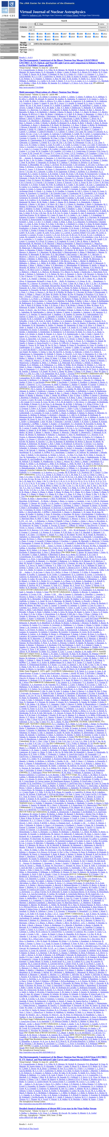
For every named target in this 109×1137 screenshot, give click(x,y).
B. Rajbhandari (103, 301)
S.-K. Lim (37, 743)
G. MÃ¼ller (74, 974)
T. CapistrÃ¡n (57, 887)
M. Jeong (31, 419)
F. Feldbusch (65, 943)
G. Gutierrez (41, 1088)
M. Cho (59, 142)
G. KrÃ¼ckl (29, 426)
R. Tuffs (92, 865)
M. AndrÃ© (65, 496)
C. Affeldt (30, 99)
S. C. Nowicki (92, 435)
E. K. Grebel (91, 1113)
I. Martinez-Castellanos (36, 903)
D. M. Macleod (48, 243)
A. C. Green (94, 196)
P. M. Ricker (70, 305)
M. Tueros (94, 1005)
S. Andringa (44, 918)
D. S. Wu (86, 367)
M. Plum (84, 983)
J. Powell (27, 297)
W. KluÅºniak (35, 839)
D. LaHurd (76, 961)
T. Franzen (30, 799)
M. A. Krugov (86, 807)
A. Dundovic (29, 941)
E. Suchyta (31, 585)
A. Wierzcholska (31, 872)
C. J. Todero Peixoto (27, 1005)
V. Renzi (28, 788)
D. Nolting (102, 276)
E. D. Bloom (55, 623)
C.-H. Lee (30, 695)
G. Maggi (30, 430)
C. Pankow (96, 286)
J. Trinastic (92, 343)
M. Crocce (89, 570)
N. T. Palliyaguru (35, 772)
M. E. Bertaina (86, 920)
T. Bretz (46, 925)
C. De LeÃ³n (50, 889)
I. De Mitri (72, 936)
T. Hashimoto (30, 728)
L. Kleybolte (44, 226)
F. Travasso (74, 343)
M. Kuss (91, 634)
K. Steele (32, 801)
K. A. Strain (97, 332)
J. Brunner (53, 501)
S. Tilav (70, 455)
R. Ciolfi (56, 145)
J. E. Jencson (58, 713)
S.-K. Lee (66, 741)
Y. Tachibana (40, 735)
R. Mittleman (83, 265)
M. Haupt (83, 830)
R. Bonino (65, 623)
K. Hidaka (40, 728)
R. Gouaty (31, 196)
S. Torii (105, 803)
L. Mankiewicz (71, 1028)
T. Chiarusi (33, 503)
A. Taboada (77, 1003)
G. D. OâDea (54, 279)
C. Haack (62, 413)
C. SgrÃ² (77, 645)
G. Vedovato (77, 352)
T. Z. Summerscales (70, 334)
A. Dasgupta (48, 158)
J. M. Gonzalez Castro (57, 193)
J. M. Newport (88, 274)
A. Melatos (53, 259)
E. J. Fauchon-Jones (71, 176)
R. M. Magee (32, 246)
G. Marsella (43, 968)
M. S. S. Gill (36, 76)
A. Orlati (75, 610)
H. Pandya (86, 437)
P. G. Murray (66, 272)
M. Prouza (38, 985)
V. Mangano (81, 246)
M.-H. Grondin (93, 632)
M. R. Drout (42, 74)
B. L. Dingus (99, 889)
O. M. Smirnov (86, 1046)
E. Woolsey (96, 464)
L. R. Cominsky (89, 147)
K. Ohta (91, 698)
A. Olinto (65, 979)
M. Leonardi (30, 237)
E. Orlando (77, 641)
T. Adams (79, 97)
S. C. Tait (67, 336)
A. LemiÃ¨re (49, 841)
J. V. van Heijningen (93, 350)
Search (2, 25)
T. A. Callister (59, 132)
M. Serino (66, 733)
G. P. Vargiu (103, 612)
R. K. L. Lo (103, 237)
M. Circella (42, 503)
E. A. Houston (96, 209)
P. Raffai (78, 301)
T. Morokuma (81, 695)
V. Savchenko (62, 382)
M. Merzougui (94, 259)
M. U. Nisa (72, 905)
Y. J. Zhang (31, 494)
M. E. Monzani (90, 638)
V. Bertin (70, 499)
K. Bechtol (61, 568)
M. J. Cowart (45, 153)
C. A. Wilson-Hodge (39, 376)
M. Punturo (66, 299)
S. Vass (49, 352)
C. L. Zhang (85, 490)
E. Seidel (47, 321)
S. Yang (57, 490)
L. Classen (83, 400)
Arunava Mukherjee (67, 270)
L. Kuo (65, 230)
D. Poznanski (101, 656)
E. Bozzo (101, 382)
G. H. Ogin (65, 279)
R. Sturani (48, 334)
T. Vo (34, 356)
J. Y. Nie (62, 485)
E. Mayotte (59, 970)
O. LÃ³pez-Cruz (32, 786)
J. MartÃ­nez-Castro (53, 903)
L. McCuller (82, 254)
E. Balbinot (31, 81)
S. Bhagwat (61, 116)
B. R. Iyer (56, 213)
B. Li (56, 481)
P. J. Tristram (40, 702)
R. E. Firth (33, 754)
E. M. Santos (65, 992)
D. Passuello (33, 290)
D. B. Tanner (95, 336)
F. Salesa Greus (32, 909)
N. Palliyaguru (78, 717)
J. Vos (43, 768)
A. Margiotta (91, 516)
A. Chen (46, 820)
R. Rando (79, 643)
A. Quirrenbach (44, 854)
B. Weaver (35, 360)
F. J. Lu (65, 475)
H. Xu (26, 490)
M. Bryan (36, 818)
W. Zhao (65, 722)
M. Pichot (88, 292)
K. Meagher (98, 430)
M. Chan (54, 138)
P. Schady (38, 770)
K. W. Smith (41, 748)
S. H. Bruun (40, 678)
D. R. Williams (60, 464)
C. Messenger (32, 261)
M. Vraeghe (86, 459)
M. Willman (66, 726)
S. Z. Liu (82, 483)
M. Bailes (93, 658)
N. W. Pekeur (98, 850)
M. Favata (84, 176)
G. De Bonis (46, 505)
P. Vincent (57, 881)
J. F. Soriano (69, 999)
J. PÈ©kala (54, 981)
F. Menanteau (91, 579)
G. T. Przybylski (89, 439)
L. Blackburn (62, 376)
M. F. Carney (85, 134)
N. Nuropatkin (62, 1091)
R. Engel (44, 941)
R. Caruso (78, 927)
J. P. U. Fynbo (71, 743)
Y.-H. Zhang (86, 371)
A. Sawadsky (50, 316)
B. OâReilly (58, 281)
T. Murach (30, 847)
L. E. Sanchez (32, 314)
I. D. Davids (97, 820)
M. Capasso (64, 818)
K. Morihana (70, 695)
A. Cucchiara (39, 669)
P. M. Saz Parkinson (65, 645)
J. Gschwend (98, 574)
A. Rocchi (49, 307)
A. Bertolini (40, 116)
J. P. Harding (47, 896)
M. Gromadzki (90, 754)
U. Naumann (60, 435)
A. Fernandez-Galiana (54, 178)
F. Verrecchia (75, 537)
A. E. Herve (100, 953)
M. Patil (42, 290)
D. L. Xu (32, 466)
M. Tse (48, 345)
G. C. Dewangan (82, 468)
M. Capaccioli (55, 599)
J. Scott (30, 321)
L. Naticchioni (96, 272)
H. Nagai (22, 698)
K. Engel (64, 892)
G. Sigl (104, 996)
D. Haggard (89, 1030)
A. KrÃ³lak (23, 230)
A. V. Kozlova (46, 472)
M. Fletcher (88, 180)
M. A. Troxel (75, 585)
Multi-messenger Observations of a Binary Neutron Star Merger (49, 92)
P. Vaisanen (86, 772)
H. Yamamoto (29, 369)
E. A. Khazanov (79, 222)
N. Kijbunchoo (92, 222)
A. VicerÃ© (67, 354)
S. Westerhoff (82, 911)
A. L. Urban (35, 347)
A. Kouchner (66, 514)
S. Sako (29, 700)
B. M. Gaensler (41, 799)
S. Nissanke (69, 276)
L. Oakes (96, 847)
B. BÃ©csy (33, 114)
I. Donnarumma (70, 539)
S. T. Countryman (79, 151)
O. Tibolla (31, 911)
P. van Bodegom (83, 1008)
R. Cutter (49, 678)
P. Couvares (91, 151)
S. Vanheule (47, 459)
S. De (32, 160)
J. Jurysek (68, 957)
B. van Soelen (63, 868)
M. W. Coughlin (42, 151)
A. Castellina (88, 927)
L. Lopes (97, 964)
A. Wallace (104, 459)
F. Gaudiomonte (59, 608)
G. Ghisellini (88, 594)
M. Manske (103, 246)
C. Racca (90, 521)
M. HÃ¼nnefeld (75, 417)
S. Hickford (51, 415)
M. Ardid (86, 496)
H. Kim (99, 713)
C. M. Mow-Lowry (32, 270)
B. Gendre (46, 660)
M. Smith (85, 583)
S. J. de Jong (31, 936)
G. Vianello (50, 649)
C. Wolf (101, 658)
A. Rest (55, 79)
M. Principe (102, 297)
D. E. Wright (62, 768)
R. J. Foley (78, 74)
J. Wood (102, 911)
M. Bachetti (101, 603)
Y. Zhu (94, 494)
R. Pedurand (84, 290)
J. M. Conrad (24, 402)
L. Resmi (36, 1024)
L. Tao (99, 485)
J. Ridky (22, 988)
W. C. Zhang (75, 492)
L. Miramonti (80, 972)
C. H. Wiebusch (40, 464)
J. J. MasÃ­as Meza (92, 968)
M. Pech (36, 981)
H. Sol (82, 861)
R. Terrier (28, 865)
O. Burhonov (101, 810)
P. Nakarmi (50, 435)
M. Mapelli (67, 601)
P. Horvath (69, 955)
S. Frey (102, 1024)
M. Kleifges (69, 959)
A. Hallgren (71, 413)
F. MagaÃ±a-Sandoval (82, 243)
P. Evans (35, 673)
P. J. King (88, 224)
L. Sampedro (74, 788)
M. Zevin (52, 371)
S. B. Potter (96, 772)
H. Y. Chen (61, 140)
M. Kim (49, 422)
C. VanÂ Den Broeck (44, 350)
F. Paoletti (41, 288)
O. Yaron (87, 768)
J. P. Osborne (41, 534)
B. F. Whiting (76, 363)
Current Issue (4, 19)
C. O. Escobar (72, 941)
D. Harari (31, 953)
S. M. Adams (30, 704)
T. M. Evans (79, 174)
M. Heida (73, 711)
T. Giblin (48, 669)
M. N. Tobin (88, 455)
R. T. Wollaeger (92, 1044)
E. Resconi (88, 441)
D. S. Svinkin (71, 470)
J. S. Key (37, 222)
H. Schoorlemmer (67, 909)
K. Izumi (64, 213)
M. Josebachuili (57, 957)
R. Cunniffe (66, 792)
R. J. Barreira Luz (44, 920)
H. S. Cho (51, 142)
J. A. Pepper (30, 439)
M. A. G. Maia (49, 579)
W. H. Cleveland (93, 376)
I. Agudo (70, 1024)
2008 (72, 34)
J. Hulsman (100, 955)
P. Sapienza (85, 523)
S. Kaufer (57, 219)
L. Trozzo (30, 345)
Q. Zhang (41, 492)
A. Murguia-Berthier (83, 550)
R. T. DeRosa (62, 162)
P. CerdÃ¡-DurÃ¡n (93, 136)
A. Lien (75, 532)
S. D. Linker (74, 237)
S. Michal (45, 972)
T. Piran (86, 614)
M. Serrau (69, 612)
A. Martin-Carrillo (35, 387)
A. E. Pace (63, 283)
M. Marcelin (80, 516)
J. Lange (38, 233)
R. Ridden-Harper (55, 662)
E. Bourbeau (103, 395)
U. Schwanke (75, 859)
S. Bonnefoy (85, 816)
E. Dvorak (63, 406)
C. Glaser (60, 948)
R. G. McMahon (79, 579)
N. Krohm (98, 959)
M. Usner (80, 457)
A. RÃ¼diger (60, 310)
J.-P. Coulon (66, 151)
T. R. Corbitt (53, 149)
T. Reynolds (59, 763)
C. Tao (60, 667)
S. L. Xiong (46, 475)
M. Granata (55, 196)
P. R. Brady (54, 125)
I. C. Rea (49, 441)
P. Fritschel (23, 185)
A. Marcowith (60, 843)
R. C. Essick (33, 174)
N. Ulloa (51, 550)
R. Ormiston (70, 281)
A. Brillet (91, 125)
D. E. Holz (66, 76)
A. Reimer (70, 854)
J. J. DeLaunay (90, 402)
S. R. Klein (84, 422)
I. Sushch (65, 863)
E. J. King (79, 224)
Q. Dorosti (82, 939)
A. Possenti (59, 597)
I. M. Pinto (45, 294)
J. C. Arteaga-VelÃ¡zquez (72, 883)
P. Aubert (42, 814)
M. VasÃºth (57, 352)
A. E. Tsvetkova (83, 472)
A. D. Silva (87, 325)
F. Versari (102, 525)
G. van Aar (72, 1008)
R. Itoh (51, 693)
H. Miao (74, 261)
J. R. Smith (71, 327)
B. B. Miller (51, 263)
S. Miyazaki (59, 695)
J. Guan (60, 479)
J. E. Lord (47, 239)
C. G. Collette (76, 147)
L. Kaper (30, 618)
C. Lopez (71, 685)
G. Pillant (28, 294)
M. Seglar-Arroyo (101, 859)
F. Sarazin (83, 992)
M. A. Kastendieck (34, 836)
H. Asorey (71, 918)
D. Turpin (61, 525)
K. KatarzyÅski (49, 836)
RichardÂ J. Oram (44, 281)
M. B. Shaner (64, 323)
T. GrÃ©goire (47, 510)
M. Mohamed (76, 845)
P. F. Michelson (68, 638)
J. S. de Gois (97, 1033)
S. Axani (90, 391)
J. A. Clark (91, 145)
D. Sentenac (77, 321)
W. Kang (68, 419)
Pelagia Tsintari (72, 15)
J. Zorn (54, 874)
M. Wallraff (23, 461)
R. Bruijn (44, 501)
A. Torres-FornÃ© (41, 343)
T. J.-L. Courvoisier (43, 384)
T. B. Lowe (35, 726)
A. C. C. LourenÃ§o (27, 561)
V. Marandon (49, 843)
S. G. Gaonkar (33, 187)
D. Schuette (70, 319)
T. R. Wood (86, 464)
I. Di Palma (66, 505)
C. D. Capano (43, 134)
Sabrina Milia (49, 610)
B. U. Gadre (68, 185)
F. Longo (30, 541)
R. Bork (81, 123)
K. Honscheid (32, 577)
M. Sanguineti (74, 523)
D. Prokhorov (91, 852)
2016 (56, 37)
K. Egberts (38, 825)
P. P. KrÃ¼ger (82, 839)
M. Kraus (72, 839)
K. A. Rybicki (86, 763)
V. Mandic (72, 246)
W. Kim (42, 224)
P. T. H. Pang (86, 286)
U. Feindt (22, 709)
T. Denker (103, 160)
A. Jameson (71, 665)
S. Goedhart (54, 1046)
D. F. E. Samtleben (60, 523)
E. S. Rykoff (97, 581)
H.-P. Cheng (86, 140)
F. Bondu (44, 123)
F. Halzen (80, 413)
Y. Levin (57, 237)
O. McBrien (39, 761)
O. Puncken (56, 299)
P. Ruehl (67, 990)
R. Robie (31, 307)
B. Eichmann (93, 406)
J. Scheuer (77, 316)
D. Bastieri (89, 621)
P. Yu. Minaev (74, 807)
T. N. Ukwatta (59, 911)
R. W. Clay (72, 929)
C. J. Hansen (53, 1113)
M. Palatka (74, 979)
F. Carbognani (65, 134)
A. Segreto (74, 996)
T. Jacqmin (73, 213)
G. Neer (69, 435)
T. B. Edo (29, 172)
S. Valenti (37, 592)
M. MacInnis (36, 243)
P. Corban (43, 149)
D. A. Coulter (64, 548)
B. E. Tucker (77, 662)
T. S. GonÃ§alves (49, 783)
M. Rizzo (95, 305)
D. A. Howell (54, 656)
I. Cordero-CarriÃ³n (66, 149)
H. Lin (92, 559)
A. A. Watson (87, 1012)
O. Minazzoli (98, 263)
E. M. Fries (104, 182)
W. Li (80, 481)
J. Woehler (37, 367)
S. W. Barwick (40, 393)
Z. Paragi (62, 1024)
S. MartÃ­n (73, 1021)
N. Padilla (60, 786)
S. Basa (52, 499)
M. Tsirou (77, 865)
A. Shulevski (79, 876)
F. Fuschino (63, 541)
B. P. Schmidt (81, 669)
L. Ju (78, 215)
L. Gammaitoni (99, 185)
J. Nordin (59, 761)
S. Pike (27, 719)
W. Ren (45, 305)
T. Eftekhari (52, 74)
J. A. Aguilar (68, 389)
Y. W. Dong (87, 477)
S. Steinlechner (44, 332)
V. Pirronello (66, 983)
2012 (104, 34)
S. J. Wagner (78, 870)
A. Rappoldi (101, 546)
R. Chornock (80, 70)
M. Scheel (68, 316)
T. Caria (45, 605)
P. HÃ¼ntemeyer (96, 896)
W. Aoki (56, 691)
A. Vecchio (67, 352)
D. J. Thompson (83, 647)
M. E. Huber (70, 724)
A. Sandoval (43, 909)
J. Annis (66, 72)
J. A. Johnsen (45, 957)
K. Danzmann (37, 158)
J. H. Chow (67, 142)
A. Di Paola (95, 599)
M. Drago (48, 169)
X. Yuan (49, 667)
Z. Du (81, 169)
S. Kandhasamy (42, 217)
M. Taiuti (35, 525)
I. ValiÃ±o (55, 1008)
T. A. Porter (52, 643)
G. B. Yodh (29, 914)
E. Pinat (70, 439)
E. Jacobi (100, 417)
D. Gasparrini (32, 632)
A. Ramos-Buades (51, 303)
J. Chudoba (62, 929)
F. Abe (42, 691)
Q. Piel (59, 852)
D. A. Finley (68, 74)
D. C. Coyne (56, 153)
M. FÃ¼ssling (48, 827)
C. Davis (46, 572)
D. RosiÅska (31, 310)
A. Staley (96, 330)
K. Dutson (100, 823)
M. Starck (104, 788)
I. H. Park (68, 794)
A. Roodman (87, 581)
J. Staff (63, 669)
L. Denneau (42, 1037)
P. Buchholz (77, 925)
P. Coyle (95, 503)
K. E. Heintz (58, 756)
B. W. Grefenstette (42, 711)
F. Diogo (47, 939)
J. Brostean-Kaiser (90, 398)
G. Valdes (75, 347)
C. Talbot (75, 336)
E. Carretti (53, 605)
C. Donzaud (84, 505)
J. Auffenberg (81, 391)
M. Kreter (76, 514)
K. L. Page (59, 534)
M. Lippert (40, 881)
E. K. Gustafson (43, 200)
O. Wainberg (69, 1012)
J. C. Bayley (102, 112)
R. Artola (38, 779)
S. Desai (65, 572)
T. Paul (29, 981)
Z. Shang (22, 667)
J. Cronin (29, 934)
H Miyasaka (101, 715)
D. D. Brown (74, 127)
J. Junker (84, 215)
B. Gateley (66, 187)
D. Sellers (55, 321)
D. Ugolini (99, 345)
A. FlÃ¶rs (41, 754)
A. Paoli (48, 288)
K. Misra (90, 1021)
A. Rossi (67, 597)
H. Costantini (86, 503)
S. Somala (92, 327)
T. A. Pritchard (74, 660)
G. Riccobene (99, 521)
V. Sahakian (77, 856)
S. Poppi (38, 612)
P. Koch (76, 226)
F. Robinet (40, 307)
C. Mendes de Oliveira (35, 777)
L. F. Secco (74, 83)
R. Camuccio (73, 779)
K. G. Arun (88, 103)
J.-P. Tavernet (85, 863)
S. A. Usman (46, 347)
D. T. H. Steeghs (87, 676)
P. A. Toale (78, 455)
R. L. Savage (39, 316)
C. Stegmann (47, 863)
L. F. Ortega (80, 281)
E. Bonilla (52, 123)
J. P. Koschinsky (64, 424)
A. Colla (67, 147)
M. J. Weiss (75, 461)
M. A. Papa (57, 288)
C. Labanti (73, 541)
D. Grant (45, 413)
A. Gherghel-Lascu (90, 946)
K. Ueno (90, 345)
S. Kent (87, 577)
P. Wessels (101, 360)
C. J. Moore (66, 267)
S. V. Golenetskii (33, 472)
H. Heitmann (31, 206)
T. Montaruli (96, 432)
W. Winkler (88, 365)
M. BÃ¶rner (62, 395)
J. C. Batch (84, 112)
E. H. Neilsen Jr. (25, 1073)
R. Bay (57, 393)
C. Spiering (40, 450)
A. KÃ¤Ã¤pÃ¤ (79, 957)
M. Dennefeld (79, 752)
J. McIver (31, 257)
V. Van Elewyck (91, 525)
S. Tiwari (69, 341)
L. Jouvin (95, 834)
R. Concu (98, 605)
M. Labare (89, 426)
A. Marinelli (101, 516)
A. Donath (76, 823)
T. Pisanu (30, 612)
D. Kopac (49, 618)
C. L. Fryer (99, 74)
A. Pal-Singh (44, 286)
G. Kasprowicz (58, 1028)
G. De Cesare (85, 599)
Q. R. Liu (68, 428)
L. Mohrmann (87, 845)
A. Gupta (95, 198)
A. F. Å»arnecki (55, 1030)
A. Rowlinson (74, 676)
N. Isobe (65, 728)
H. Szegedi (81, 766)
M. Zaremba (43, 1030)
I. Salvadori (47, 523)
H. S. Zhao (59, 494)
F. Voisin (36, 870)
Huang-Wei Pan (67, 286)
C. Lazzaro (31, 235)
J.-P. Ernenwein (57, 825)
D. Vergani (83, 603)
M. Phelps (69, 292)
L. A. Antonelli (68, 543)
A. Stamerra (50, 603)
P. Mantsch (100, 966)
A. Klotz (56, 669)
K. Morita (79, 730)
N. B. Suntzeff (84, 667)
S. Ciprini (96, 625)
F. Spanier (89, 861)
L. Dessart (89, 752)
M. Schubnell (52, 583)
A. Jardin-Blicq (31, 898)
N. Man (64, 246)
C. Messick (43, 261)
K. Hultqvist (63, 417)
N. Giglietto (42, 632)
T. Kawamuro (101, 728)
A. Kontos (33, 228)
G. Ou (68, 485)
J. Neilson (29, 274)
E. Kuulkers (82, 382)
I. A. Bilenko (82, 116)
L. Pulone (94, 601)
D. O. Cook (62, 706)
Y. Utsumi (60, 702)
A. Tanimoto (59, 735)
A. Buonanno (49, 129)
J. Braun (43, 398)
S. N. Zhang (56, 475)
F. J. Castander (78, 570)
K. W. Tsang (39, 345)
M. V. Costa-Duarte (26, 781)
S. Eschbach (69, 825)
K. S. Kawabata (69, 693)
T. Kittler (75, 422)
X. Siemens (58, 325)
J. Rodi (68, 387)
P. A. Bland (61, 1033)
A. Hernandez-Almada (72, 896)
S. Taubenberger (101, 766)
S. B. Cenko (44, 530)
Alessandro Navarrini (63, 610)
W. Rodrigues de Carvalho (66, 988)
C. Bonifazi (90, 923)
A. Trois (88, 539)
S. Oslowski (63, 654)
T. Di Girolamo (79, 165)
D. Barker (64, 110)
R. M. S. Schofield (34, 319)
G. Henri (33, 832)
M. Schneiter (85, 788)
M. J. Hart (59, 204)
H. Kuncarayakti (88, 759)
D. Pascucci (83, 288)
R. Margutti (40, 561)
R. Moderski (65, 845)
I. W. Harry (50, 204)
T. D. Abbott (43, 97)
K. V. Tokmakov (88, 341)
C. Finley (69, 408)
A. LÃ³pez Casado (33, 966)
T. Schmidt (99, 446)
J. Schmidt (86, 316)
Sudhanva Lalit (35, 15)
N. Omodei (58, 641)
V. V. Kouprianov (85, 590)
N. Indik (103, 211)
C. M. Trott (51, 801)
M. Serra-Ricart (67, 689)
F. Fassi (87, 508)
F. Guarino (71, 951)
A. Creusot (104, 503)
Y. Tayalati (44, 525)
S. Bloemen (83, 121)
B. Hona (85, 896)
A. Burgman (102, 398)
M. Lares (95, 783)
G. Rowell (49, 856)
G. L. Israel (40, 601)
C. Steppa (57, 863)
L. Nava (79, 614)
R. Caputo (33, 625)
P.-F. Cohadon (49, 147)
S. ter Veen (69, 876)
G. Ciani (49, 145)
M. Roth (40, 990)
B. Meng (47, 485)
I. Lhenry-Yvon (70, 964)
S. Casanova (91, 818)
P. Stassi (30, 1001)
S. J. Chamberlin (43, 138)
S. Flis (75, 408)
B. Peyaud (52, 852)
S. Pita (66, 852)
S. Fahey (32, 408)
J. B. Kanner (61, 217)
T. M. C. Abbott (40, 568)
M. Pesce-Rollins (33, 643)
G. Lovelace (30, 241)
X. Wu (96, 665)
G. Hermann (43, 832)
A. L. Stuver (57, 334)
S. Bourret (96, 499)
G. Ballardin (86, 108)
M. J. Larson (24, 428)
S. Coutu (98, 932)
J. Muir (33, 83)
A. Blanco (50, 923)
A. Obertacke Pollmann (35, 437)
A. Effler (49, 172)
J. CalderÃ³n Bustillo (45, 132)
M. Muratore (55, 272)
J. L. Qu (75, 485)
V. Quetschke (100, 299)
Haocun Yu (84, 369)
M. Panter (77, 850)
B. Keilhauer (103, 957)
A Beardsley (78, 796)
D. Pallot (97, 799)
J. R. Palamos (102, 283)
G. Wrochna (33, 1030)
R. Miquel (23, 581)
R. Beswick (84, 1024)
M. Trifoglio (46, 543)
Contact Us (4, 38)
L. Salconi (49, 312)
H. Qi (92, 299)
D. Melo (101, 970)
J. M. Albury (39, 916)
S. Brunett (83, 127)
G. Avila (86, 918)
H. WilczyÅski (55, 1015)
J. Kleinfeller (80, 959)
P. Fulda (42, 185)
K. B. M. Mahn (40, 430)
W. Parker (74, 288)
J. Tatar (22, 455)
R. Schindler (41, 583)
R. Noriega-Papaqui (85, 905)
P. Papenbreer (93, 979)
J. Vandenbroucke (92, 457)
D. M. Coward (33, 153)
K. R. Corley (80, 149)
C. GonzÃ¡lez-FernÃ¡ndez (49, 673)
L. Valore (63, 1008)
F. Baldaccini (75, 108)
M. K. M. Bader (48, 108)
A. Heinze (52, 1037)
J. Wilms (38, 528)
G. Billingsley (93, 116)
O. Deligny (23, 939)
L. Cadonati (94, 129)
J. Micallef (74, 432)
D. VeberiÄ (73, 1010)
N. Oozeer (76, 1046)
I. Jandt (36, 957)
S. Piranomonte (48, 597)
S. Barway (80, 691)
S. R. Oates (30, 534)
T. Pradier (74, 521)
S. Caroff (73, 818)
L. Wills (70, 464)
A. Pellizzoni (100, 610)
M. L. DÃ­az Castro (36, 939)
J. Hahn (76, 830)
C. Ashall (43, 750)
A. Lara (66, 898)
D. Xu (90, 743)
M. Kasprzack (103, 217)
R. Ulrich (102, 1005)
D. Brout (73, 72)
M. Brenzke (61, 398)
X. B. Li (91, 481)
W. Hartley (67, 559)
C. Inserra (79, 746)
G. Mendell (62, 259)
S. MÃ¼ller (95, 974)
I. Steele (77, 618)
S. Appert (43, 103)
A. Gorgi (32, 951)
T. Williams (76, 772)
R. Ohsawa (72, 698)
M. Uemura (50, 702)
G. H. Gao (23, 479)
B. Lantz (46, 233)
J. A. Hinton (53, 832)
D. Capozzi (38, 570)
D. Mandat (91, 966)
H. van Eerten (49, 1044)
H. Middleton (92, 261)
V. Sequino (87, 321)
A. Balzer (59, 814)
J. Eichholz (80, 172)
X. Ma (40, 485)
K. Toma (40, 616)
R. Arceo (58, 883)
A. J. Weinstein (65, 360)
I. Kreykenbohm (87, 514)
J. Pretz (105, 905)
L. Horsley (52, 799)
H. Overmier (43, 283)
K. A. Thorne (40, 341)
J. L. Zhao (68, 494)
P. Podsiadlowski (39, 763)
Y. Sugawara (99, 733)
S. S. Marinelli (95, 900)
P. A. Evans (103, 530)
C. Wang (45, 796)
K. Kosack (55, 839)
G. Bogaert (28, 123)
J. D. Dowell (92, 879)
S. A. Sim (62, 746)
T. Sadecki (103, 310)
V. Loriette (67, 239)
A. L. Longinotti (35, 900)
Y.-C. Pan (95, 550)
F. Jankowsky (78, 834)
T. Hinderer (28, 209)
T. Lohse (94, 841)
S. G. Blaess (40, 923)
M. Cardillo (103, 539)
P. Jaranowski (90, 213)
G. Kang (51, 217)
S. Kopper (53, 424)
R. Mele (38, 519)
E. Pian (38, 597)
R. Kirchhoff (24, 226)
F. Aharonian (75, 812)
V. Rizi (52, 988)
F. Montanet (32, 974)
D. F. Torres (103, 647)
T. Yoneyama (61, 737)
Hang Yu (75, 369)
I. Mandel (99, 673)
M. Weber (97, 1012)
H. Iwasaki (32, 834)
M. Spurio (102, 523)
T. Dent (22, 162)
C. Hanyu (98, 726)
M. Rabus (75, 680)
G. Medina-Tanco (90, 970)
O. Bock (92, 121)
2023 (31, 40)
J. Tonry (99, 1035)
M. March (59, 579)
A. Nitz (78, 276)
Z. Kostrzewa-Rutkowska (62, 759)
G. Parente (103, 979)
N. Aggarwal (81, 99)
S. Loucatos (69, 516)
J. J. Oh (74, 279)
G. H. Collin (103, 400)
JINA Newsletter (5, 47)
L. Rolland (58, 307)
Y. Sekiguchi (38, 700)
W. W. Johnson (40, 215)
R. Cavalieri (61, 136)
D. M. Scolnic (72, 79)
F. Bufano (45, 599)
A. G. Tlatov (78, 689)
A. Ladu (77, 608)
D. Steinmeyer (56, 332)
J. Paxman (42, 1035)
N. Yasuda (83, 702)
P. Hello (40, 206)
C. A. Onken (31, 662)
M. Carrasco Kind (65, 570)
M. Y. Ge (45, 479)
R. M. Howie (32, 1035)
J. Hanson (95, 202)
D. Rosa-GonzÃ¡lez (70, 907)
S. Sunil (88, 334)
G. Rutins (77, 310)
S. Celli (94, 501)
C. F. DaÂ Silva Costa (62, 158)
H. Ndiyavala (63, 847)
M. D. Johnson (78, 577)
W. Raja (72, 654)
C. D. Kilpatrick (76, 548)
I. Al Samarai (97, 389)
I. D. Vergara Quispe (96, 1010)
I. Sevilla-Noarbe (64, 583)
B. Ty (66, 457)
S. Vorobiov (48, 1012)
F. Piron (44, 643)
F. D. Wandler (34, 461)
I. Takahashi (79, 803)
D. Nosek (102, 977)
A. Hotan (44, 654)
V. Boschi (88, 123)
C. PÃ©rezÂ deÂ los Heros (46, 439)
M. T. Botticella (83, 750)
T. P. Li (38, 475)
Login (2, 57)
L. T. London (38, 239)
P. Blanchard (53, 554)
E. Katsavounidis (35, 219)
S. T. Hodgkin (83, 756)
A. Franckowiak (85, 408)
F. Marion (47, 248)
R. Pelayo (97, 905)
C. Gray (78, 196)
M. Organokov (99, 519)
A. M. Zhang (75, 490)
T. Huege (91, 955)
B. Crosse (97, 796)
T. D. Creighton (91, 153)
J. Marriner (93, 76)
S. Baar (72, 691)
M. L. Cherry (52, 805)
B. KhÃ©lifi (88, 836)
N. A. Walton (51, 768)
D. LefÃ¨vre (42, 516)
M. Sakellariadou (37, 312)
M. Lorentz (103, 841)
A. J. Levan (89, 671)
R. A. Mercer (73, 259)
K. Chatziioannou (35, 140)
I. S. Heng (68, 206)
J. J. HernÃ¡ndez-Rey (33, 512)
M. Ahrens (87, 389)
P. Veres (29, 382)
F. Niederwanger (76, 847)
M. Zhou (102, 371)
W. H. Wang (72, 358)
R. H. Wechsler (31, 588)
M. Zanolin (23, 371)
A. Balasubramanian (27, 468)
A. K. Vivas (83, 83)
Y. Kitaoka (30, 730)
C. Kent (30, 222)
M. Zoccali (63, 1113)
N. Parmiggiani (25, 543)
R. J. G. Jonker (69, 215)
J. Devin (36, 823)
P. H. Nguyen (33, 977)
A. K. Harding (42, 634)
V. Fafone (102, 174)
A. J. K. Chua (97, 142)
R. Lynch (70, 241)
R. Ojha (50, 641)
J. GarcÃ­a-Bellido (43, 559)
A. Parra (22, 981)
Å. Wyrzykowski (75, 768)
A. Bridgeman (55, 925)
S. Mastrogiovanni (69, 252)
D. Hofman (45, 209)
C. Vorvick (49, 356)
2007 (64, 34)
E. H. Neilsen (24, 79)
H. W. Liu (74, 483)
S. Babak (29, 108)
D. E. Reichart (98, 590)
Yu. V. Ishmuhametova (92, 689)
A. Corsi (98, 149)
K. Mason (101, 250)
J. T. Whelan (52, 363)
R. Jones (60, 215)
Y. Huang (91, 479)
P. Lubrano (81, 636)
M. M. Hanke (42, 202)
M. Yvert (92, 369)
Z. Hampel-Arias (34, 896)
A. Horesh (100, 711)
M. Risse (37, 988)
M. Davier (91, 158)
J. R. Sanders (67, 314)
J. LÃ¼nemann (84, 428)
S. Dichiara (89, 889)
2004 (39, 34)
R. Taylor (60, 339)
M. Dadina (75, 599)
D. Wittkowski (76, 1015)
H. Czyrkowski (34, 1028)
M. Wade (90, 356)
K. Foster (31, 709)
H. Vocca (40, 356)
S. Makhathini (65, 1046)
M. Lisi (48, 601)
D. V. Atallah (55, 105)
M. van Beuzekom (98, 347)
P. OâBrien (38, 676)
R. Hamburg (66, 378)
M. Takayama (75, 700)
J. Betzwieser (51, 116)
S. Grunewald (59, 198)
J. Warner (99, 358)
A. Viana (97, 868)
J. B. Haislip (73, 590)
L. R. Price (83, 297)
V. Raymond (75, 303)
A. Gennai (38, 189)
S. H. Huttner (81, 211)
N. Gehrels (100, 187)
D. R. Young (52, 748)
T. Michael (54, 519)
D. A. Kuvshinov (56, 687)
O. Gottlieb (30, 711)
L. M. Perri (48, 292)
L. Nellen (52, 905)
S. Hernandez (58, 896)
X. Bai (21, 393)
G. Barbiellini (80, 543)
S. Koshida (100, 693)
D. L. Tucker (91, 79)
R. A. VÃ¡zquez (61, 1010)
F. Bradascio (34, 398)
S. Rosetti (54, 676)
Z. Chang (91, 475)
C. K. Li (61, 481)
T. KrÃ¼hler (90, 673)
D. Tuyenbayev (80, 345)
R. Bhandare (71, 116)
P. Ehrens (71, 172)
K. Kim (35, 224)
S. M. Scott (38, 321)
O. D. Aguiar (92, 99)
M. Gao (38, 479)
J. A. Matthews (85, 903)
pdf (35, 1117)
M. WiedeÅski (32, 1015)
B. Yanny (98, 565)
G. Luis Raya (47, 900)
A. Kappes (77, 419)
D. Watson (31, 678)
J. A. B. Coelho (53, 503)
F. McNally (89, 430)
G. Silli (22, 999)
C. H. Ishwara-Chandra (59, 1021)
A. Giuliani (47, 539)
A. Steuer (97, 450)
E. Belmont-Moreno (70, 885)
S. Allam (58, 72)
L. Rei (21, 305)
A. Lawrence (101, 759)
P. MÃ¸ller (71, 614)
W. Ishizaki (41, 805)
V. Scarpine (31, 583)
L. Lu (75, 428)
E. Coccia (39, 147)
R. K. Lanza (55, 233)
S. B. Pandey (102, 794)
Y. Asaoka (89, 803)
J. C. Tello (39, 792)
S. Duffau (23, 1113)
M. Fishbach (46, 180)
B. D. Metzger (59, 70)
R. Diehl (55, 384)
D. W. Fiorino (90, 892)
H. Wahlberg (59, 1012)
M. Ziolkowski (83, 1017)
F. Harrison (65, 711)
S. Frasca (58, 182)
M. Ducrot (88, 169)
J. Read (93, 303)
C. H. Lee (56, 235)
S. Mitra (47, 265)
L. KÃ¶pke (34, 424)
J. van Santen (58, 459)
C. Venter (90, 868)
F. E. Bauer (63, 750)
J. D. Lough (97, 239)
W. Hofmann (64, 832)
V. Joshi (41, 898)
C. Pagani (50, 534)
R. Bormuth (86, 499)
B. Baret (31, 499)
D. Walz (78, 1012)
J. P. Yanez (55, 466)
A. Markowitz (99, 248)
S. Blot (46, 395)
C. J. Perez (30, 292)
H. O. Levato (90, 685)
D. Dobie (42, 651)
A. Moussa (73, 519)
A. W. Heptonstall (88, 206)
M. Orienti (68, 641)
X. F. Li (99, 481)
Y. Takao (49, 735)
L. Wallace (30, 358)
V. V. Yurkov (32, 689)
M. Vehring (69, 459)
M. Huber (54, 417)
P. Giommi (23, 532)
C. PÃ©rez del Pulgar (55, 794)
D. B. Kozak (74, 228)
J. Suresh (95, 334)
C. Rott (50, 444)
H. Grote (49, 198)
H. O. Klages (58, 959)
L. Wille (51, 464)
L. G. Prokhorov (45, 299)
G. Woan (28, 367)
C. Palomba (33, 286)
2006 (56, 34)
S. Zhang (49, 492)
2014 (39, 37)
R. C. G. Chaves (36, 820)
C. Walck (95, 459)
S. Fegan (86, 825)
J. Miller (60, 263)
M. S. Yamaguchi (71, 702)
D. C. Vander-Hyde (61, 350)
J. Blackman (45, 121)
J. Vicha (27, 1012)
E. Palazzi (30, 597)
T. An (77, 1024)
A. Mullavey (24, 272)
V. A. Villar (48, 70)
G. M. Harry (40, 204)
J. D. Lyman (80, 748)
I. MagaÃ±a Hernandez (64, 243)
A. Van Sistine (95, 719)
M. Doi (97, 691)
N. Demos (95, 160)
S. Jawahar (100, 213)
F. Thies (86, 339)
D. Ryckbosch (66, 444)
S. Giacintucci (98, 709)
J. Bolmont (75, 816)
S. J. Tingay (41, 801)
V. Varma (42, 352)
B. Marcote (39, 1026)
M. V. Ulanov (95, 472)
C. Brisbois (29, 887)
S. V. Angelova (25, 103)
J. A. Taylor (51, 339)
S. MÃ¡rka (56, 248)
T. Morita (70, 730)
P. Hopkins (70, 209)
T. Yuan (79, 466)
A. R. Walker (63, 1099)
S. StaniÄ (98, 999)
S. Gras (71, 196)
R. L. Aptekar (91, 470)
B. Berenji (99, 621)
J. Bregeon (84, 623)
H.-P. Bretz (71, 398)
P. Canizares (98, 132)
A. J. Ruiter (75, 763)
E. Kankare (53, 746)
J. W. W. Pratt (44, 297)
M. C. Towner (63, 1035)
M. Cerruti (101, 818)
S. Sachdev (94, 310)
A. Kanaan (86, 783)
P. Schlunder (89, 446)
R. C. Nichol (41, 581)
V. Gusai (69, 608)
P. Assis (79, 918)
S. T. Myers (30, 717)
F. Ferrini (87, 178)
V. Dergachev (41, 162)
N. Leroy (39, 237)
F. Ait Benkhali (86, 812)
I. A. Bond (89, 691)
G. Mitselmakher (70, 265)
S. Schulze (56, 1019)
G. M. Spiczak (29, 450)
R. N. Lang (30, 233)
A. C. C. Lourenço (90, 81)
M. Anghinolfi (76, 496)
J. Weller (41, 588)
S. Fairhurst (27, 176)
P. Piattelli (58, 521)
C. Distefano (56, 505)
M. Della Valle (67, 752)
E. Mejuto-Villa (42, 259)
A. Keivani (100, 419)
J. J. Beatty (65, 393)
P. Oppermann (30, 281)
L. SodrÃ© (94, 788)
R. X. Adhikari (98, 97)
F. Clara (83, 145)
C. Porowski (99, 983)
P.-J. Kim (28, 743)
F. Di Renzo (29, 167)
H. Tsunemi (86, 735)
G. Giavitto (97, 827)
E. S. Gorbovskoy (75, 682)
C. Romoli (40, 856)
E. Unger (72, 457)
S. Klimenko (55, 226)
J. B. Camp (79, 132)
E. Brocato (84, 592)
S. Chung (41, 145)
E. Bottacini (74, 623)
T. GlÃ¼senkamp (90, 411)
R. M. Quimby (49, 719)
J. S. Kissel (34, 226)
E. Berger (39, 70)
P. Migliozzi (64, 519)
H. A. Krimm (55, 532)
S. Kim (48, 1019)
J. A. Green (62, 665)
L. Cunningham (54, 156)
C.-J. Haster (68, 204)
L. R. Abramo (97, 777)
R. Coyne (65, 153)
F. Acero (49, 621)
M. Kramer (98, 1037)
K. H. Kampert (91, 957)
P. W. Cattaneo (101, 543)
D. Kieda (59, 898)
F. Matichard (90, 252)
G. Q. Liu (66, 483)
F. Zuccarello (102, 1017)
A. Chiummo (33, 142)
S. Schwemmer (87, 859)
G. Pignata (28, 763)
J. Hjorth (72, 673)
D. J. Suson (30, 647)
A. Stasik (80, 450)
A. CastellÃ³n (77, 792)
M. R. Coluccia (42, 932)
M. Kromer (77, 759)
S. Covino (32, 594)
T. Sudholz (93, 1001)
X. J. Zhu (35, 374)
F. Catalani (97, 927)
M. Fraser (71, 746)
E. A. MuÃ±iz (43, 272)
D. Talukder (84, 336)
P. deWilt (43, 823)
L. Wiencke (43, 1015)
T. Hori (48, 728)
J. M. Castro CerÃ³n (88, 794)
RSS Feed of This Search (29, 1129)
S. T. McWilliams (73, 257)
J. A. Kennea (44, 532)
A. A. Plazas (65, 581)
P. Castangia (72, 605)
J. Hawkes (92, 830)
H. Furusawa (34, 693)
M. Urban (28, 1008)
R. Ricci (52, 1041)
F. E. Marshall (84, 532)
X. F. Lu (28, 485)
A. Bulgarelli (86, 537)
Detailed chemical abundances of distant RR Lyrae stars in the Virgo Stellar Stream (57, 1108)
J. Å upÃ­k (48, 1003)
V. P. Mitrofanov (57, 265)
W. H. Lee (44, 1041)
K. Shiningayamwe (62, 861)
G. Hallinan (55, 711)
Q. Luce (52, 966)
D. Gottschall (54, 830)
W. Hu (84, 479)
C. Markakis (75, 248)
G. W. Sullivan (80, 452)
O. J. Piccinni (79, 292)
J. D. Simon (42, 550)
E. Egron (41, 608)
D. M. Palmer (69, 534)
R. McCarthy (45, 254)
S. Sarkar (61, 446)
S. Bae (57, 108)
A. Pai (86, 283)
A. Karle (92, 419)
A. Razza (50, 763)
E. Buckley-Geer (95, 1079)
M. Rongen (42, 444)
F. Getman (67, 594)
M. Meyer (57, 638)
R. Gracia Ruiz (59, 510)
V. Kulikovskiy (100, 514)
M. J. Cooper (89, 932)
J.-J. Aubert (94, 496)
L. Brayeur (51, 398)
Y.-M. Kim (59, 224)
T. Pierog (46, 983)
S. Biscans (56, 118)
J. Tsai (48, 879)
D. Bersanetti (29, 116)
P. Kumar (41, 230)
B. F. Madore (69, 550)
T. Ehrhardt (82, 406)
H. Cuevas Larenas (42, 781)
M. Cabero (85, 129)
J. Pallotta (83, 979)
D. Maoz (49, 658)
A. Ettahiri (79, 508)
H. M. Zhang (24, 492)
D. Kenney (77, 799)
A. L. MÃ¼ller (63, 974)
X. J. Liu (90, 483)
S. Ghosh (37, 191)
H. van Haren (88, 510)
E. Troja (31, 649)
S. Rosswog (63, 676)
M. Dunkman (53, 406)
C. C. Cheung (78, 625)
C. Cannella (101, 704)
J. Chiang (87, 625)
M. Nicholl (69, 70)
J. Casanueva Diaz (98, 134)
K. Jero (38, 419)
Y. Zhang (94, 492)
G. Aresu (92, 603)
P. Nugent (37, 563)
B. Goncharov (31, 193)
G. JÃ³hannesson (63, 634)
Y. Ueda (95, 735)
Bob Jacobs (47, 713)
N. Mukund (103, 270)
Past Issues (4, 22)
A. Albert (55, 496)
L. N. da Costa (36, 572)
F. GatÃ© (89, 827)
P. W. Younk (39, 914)
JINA (2, 44)
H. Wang (53, 358)
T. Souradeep (54, 330)
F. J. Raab (48, 301)
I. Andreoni (55, 660)
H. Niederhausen (79, 435)
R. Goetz (100, 191)
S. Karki (81, 217)
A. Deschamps (34, 505)
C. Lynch (68, 651)
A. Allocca (49, 101)
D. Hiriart (87, 792)
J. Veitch (86, 352)
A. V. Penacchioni (75, 805)
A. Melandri (95, 532)
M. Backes (51, 814)
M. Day (51, 402)
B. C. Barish (55, 110)
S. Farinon (43, 176)
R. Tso (53, 345)
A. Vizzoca (29, 528)
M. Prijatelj (92, 297)
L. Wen (82, 360)
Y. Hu (29, 667)
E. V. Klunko (68, 810)
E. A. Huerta (47, 211)
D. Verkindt (48, 354)
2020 (88, 37)
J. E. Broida (41, 127)
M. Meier (29, 432)
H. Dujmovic (32, 406)
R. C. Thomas (63, 585)
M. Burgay (29, 605)
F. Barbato (32, 920)
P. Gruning (69, 198)
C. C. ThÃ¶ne (99, 676)
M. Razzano (85, 303)
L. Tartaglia (28, 592)
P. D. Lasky (91, 233)
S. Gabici (58, 827)
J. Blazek (58, 923)
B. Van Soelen (34, 768)
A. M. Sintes (38, 327)
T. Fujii (33, 946)
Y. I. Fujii (72, 678)
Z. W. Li (31, 483)
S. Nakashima (40, 847)
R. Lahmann (31, 516)
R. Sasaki (58, 733)
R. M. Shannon (82, 654)
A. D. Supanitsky (36, 1003)
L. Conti (25, 149)
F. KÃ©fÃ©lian (77, 219)
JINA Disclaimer (5, 51)
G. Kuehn (32, 230)
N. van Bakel (85, 347)
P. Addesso (88, 97)
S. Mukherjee (93, 270)
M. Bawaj (93, 112)
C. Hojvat (29, 955)
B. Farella (66, 881)
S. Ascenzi (97, 103)
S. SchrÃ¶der (33, 996)
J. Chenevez (30, 384)
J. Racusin (86, 380)
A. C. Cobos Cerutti (84, 929)
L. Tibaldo (94, 647)
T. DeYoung (77, 404)
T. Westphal (34, 363)
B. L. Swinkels (31, 336)
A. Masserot (31, 252)
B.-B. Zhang (56, 792)
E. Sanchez (83, 1095)
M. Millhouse (69, 263)
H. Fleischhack (102, 892)
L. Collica (31, 932)
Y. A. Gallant (68, 827)
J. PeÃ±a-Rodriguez (67, 981)
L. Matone (100, 252)
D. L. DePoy (56, 572)
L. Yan (35, 722)
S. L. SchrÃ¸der (86, 680)
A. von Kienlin (39, 382)
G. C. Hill (70, 415)
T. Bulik (30, 129)
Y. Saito (22, 700)
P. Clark (49, 752)
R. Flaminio (78, 180)
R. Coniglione (74, 503)
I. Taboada (103, 452)
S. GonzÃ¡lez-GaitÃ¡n (75, 754)
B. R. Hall (73, 200)
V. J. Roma (77, 307)
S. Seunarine (77, 448)
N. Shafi (43, 861)
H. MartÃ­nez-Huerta (70, 903)
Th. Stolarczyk (25, 525)
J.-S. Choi (45, 743)
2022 (104, 37)
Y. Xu (47, 466)
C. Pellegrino (40, 521)
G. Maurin (88, 843)
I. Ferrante (68, 178)
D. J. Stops (87, 332)
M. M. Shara (66, 772)
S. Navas (82, 519)
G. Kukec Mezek (33, 961)
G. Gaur (82, 187)
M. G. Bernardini (34, 599)
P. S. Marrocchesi (90, 805)
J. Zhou (93, 667)
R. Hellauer (42, 415)
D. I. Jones (51, 215)
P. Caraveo (90, 543)
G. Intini (26, 213)
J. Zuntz (100, 1099)
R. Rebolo (56, 689)
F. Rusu (75, 719)
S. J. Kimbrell (69, 224)
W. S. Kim (50, 224)
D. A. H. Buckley (52, 775)
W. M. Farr (59, 176)
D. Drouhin (102, 505)
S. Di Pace (100, 165)
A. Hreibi (29, 211)
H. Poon (81, 852)
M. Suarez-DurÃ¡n (80, 1001)
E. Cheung (47, 400)
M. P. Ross (42, 310)
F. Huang (46, 417)
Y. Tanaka (51, 647)
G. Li (68, 481)
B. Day (26, 160)
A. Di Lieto (90, 165)
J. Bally (62, 704)
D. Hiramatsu (89, 656)
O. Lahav (31, 579)
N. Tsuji (85, 865)
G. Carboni (82, 605)
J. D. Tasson (41, 339)
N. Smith (82, 79)
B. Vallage (80, 525)
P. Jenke (75, 378)
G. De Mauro (43, 936)
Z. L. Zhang (49, 494)
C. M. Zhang (96, 490)
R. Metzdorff (53, 261)
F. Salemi (66, 312)
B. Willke (67, 365)
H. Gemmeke (77, 946)
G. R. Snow (40, 999)
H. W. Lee (82, 235)
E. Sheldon (76, 583)
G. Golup (69, 948)
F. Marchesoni (36, 248)
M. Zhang (68, 371)
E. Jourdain (82, 384)
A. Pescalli (85, 601)
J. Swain (56, 1003)
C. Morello (42, 974)
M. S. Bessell (86, 660)
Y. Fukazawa (83, 630)
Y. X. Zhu (101, 494)
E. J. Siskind (86, 645)
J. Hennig (77, 206)
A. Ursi (95, 539)
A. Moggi (101, 265)
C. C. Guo (68, 479)
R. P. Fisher (56, 180)
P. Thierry (71, 669)
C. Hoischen (74, 832)
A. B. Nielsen (59, 276)
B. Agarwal (49, 99)
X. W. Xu (40, 466)
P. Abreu (93, 914)
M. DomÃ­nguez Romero (60, 781)
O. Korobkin (80, 1044)
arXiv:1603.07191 (26, 1117)
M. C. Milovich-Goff (84, 263)
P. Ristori (45, 988)
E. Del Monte (58, 539)
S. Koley (99, 226)
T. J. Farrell (87, 662)
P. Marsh (39, 250)
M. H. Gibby (35, 378)
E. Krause (95, 577)
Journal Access (5, 29)
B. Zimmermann (70, 1017)
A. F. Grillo (51, 951)
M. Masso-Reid (55, 252)
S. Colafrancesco (33, 546)
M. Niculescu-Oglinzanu (48, 977)
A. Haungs (63, 953)
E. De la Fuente (62, 889)
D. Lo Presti (88, 964)
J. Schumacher (53, 996)
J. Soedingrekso (89, 448)
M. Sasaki (32, 859)
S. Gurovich (61, 783)
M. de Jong (96, 512)
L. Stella (59, 603)
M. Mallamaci (80, 966)
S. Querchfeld (57, 985)
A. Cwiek (103, 1026)
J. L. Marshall (103, 81)
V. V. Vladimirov (83, 687)
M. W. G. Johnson (64, 577)
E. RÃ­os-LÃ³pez (49, 788)
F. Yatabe (51, 737)
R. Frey (89, 182)
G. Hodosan (32, 680)
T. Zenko (100, 702)
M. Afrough (39, 99)
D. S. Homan (91, 748)
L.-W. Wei (44, 360)
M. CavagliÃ (41, 136)
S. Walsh (38, 358)
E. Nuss (43, 641)
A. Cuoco (53, 627)
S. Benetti (75, 592)
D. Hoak (36, 209)
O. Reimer (30, 645)
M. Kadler (29, 514)
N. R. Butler (92, 1039)
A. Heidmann (97, 204)
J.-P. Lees (28, 841)
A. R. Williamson (46, 365)
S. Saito (86, 856)
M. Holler (93, 832)
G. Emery (47, 825)
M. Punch (33, 854)
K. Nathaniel (71, 879)
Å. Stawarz (24, 863)
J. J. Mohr (32, 581)
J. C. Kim (27, 224)
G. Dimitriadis (99, 752)
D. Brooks (93, 568)
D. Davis (99, 158)
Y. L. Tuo (26, 488)
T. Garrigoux (79, 827)
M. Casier (38, 400)
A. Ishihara (91, 417)
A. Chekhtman (66, 625)
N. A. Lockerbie (25, 239)
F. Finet (104, 691)
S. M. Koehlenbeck (87, 226)
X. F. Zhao (77, 494)
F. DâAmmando (65, 627)
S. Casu (90, 605)
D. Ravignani (102, 985)
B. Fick (80, 943)
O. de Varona (93, 162)
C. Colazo (104, 779)
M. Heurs (99, 206)
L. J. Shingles (31, 748)
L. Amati (96, 597)
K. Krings (98, 424)
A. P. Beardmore (92, 528)
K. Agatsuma (70, 99)
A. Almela (59, 916)
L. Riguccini (37, 788)
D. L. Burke (28, 570)
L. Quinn (82, 521)
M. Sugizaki (30, 735)
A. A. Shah (42, 323)
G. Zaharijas (61, 649)
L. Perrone (101, 981)
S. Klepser (104, 836)
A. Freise (82, 182)
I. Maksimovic (54, 246)
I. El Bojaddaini (32, 508)
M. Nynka (99, 1030)
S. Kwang (82, 230)
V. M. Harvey (53, 953)
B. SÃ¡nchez (75, 777)
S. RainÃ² (71, 643)
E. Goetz (93, 191)
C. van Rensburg (50, 868)
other (40, 1117)
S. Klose (39, 614)
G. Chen (98, 475)
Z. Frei (75, 182)
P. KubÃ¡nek (41, 794)
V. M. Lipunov (61, 682)
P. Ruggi (70, 310)
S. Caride (75, 134)
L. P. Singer (97, 325)
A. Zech (33, 874)
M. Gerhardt (60, 894)
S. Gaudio (74, 187)
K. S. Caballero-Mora (43, 887)
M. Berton (72, 750)
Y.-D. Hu (47, 792)
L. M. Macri (93, 775)
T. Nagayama (44, 698)
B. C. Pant (32, 288)
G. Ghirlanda (77, 594)
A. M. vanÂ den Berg (99, 1008)
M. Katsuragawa (63, 836)
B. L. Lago (67, 961)
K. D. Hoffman (81, 415)
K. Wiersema (31, 616)
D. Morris (29, 669)
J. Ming (31, 265)
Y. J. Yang (65, 490)
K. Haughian (79, 204)
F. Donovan (57, 167)
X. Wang (103, 665)
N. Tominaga (29, 702)
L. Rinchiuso (30, 856)
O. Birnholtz (46, 118)
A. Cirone (75, 145)
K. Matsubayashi (47, 695)
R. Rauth (61, 854)
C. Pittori (38, 539)
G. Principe (62, 643)
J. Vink (29, 870)
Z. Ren (40, 907)
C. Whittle (86, 363)
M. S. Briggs (73, 376)
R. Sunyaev (86, 387)
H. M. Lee (73, 235)
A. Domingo (64, 384)
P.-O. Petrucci (42, 852)
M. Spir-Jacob (99, 861)
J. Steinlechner (31, 332)
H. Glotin (37, 510)
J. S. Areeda (69, 103)
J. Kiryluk (67, 422)
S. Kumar (57, 230)
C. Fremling (58, 709)
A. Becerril (57, 885)
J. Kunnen (39, 426)
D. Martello (53, 968)
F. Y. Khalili (46, 222)
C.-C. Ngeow (49, 717)
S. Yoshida (71, 466)
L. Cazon (29, 929)
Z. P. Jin (32, 614)
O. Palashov (23, 286)
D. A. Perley (98, 717)
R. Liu (21, 843)
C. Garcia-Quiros (46, 187)
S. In (85, 417)
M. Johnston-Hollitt (64, 799)
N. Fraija (22, 894)
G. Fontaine (30, 827)
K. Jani (81, 213)
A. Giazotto (69, 191)
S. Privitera (23, 299)
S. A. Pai (93, 283)
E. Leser (87, 841)
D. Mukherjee (81, 270)
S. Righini (46, 612)
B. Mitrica (91, 972)
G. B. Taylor (82, 879)
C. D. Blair (55, 121)
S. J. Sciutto (64, 996)
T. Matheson (103, 76)
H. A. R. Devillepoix (83, 1033)
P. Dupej (96, 169)
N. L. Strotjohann (57, 452)
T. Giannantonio (64, 574)
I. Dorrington (88, 167)
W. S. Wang (62, 488)
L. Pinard (36, 294)
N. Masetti (76, 601)
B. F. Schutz (92, 319)
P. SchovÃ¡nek (94, 994)
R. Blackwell (44, 816)
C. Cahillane (31, 132)
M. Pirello (54, 294)
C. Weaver (66, 461)
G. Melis (28, 610)
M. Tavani (65, 537)
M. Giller (43, 948)
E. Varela (33, 1010)
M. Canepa (88, 132)
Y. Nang (54, 485)
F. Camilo (35, 1046)
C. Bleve (66, 923)
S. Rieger (79, 305)
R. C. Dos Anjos (93, 939)
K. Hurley (81, 470)
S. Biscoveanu (66, 118)
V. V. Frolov (33, 185)
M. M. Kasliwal (78, 713)
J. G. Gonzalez (36, 413)
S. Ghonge (83, 189)
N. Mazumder (33, 254)
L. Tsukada (61, 345)
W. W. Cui (69, 477)
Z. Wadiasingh (67, 870)
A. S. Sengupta (66, 321)
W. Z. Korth (53, 228)
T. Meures (55, 432)
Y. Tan (93, 485)
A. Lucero (60, 966)
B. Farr (60, 74)
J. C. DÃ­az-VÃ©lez (91, 404)
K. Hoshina (37, 417)
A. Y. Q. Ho (91, 711)
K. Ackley (62, 97)
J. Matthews (39, 970)
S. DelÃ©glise (73, 160)
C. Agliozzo (102, 748)
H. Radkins (69, 301)
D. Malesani (82, 743)
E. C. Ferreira (78, 178)
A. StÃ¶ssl (46, 452)
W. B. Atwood (58, 621)
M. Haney (32, 202)
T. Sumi (47, 700)
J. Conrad (87, 820)
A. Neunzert (69, 274)
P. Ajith (26, 101)
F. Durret (59, 81)
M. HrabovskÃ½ (80, 955)
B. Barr (89, 110)
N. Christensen (78, 142)
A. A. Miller (90, 715)
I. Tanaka (93, 700)
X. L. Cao (82, 475)
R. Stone (78, 332)
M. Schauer (35, 994)
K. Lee (89, 235)
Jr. (31, 79)
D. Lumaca (49, 241)
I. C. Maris (33, 968)
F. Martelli (48, 250)
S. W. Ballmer (97, 108)
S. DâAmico (40, 934)
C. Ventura (83, 1010)
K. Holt (53, 209)
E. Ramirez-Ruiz (34, 552)
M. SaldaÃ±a (37, 523)
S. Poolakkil (66, 380)
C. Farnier (79, 825)
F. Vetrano (58, 354)
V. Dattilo (76, 158)
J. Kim (42, 422)
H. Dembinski (102, 402)
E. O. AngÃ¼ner (99, 812)
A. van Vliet (24, 1010)
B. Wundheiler (89, 1015)
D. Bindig (29, 395)
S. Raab (54, 854)
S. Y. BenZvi (83, 885)
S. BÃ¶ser (85, 395)
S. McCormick (71, 254)
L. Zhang (60, 371)
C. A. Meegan (43, 380)
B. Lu (21, 485)
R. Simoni (75, 861)
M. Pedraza (74, 290)
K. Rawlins (40, 441)
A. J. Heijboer (100, 510)
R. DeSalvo (83, 162)
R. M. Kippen (93, 378)
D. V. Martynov (91, 250)
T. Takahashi (74, 863)
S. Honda (44, 693)
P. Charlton (69, 138)
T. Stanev (72, 450)
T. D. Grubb (61, 951)
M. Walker (61, 801)
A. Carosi (81, 818)
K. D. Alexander (48, 72)
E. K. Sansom (52, 1035)
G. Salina (30, 992)
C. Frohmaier (69, 709)
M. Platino (76, 983)
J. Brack (30, 925)
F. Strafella (51, 1001)
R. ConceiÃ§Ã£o (55, 932)
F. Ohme (88, 279)
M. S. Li (74, 481)
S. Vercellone (31, 548)
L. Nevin (78, 274)
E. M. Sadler (87, 651)
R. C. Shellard (95, 996)
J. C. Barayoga (32, 110)
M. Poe (70, 294)
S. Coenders (92, 400)
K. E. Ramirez (37, 303)
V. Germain (73, 189)
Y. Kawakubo (58, 803)
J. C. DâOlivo (70, 939)
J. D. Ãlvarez (58, 914)
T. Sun (90, 665)
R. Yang (73, 872)
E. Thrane (61, 341)
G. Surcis (86, 612)
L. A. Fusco (102, 508)
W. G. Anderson (100, 101)
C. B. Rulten (67, 856)
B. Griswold (33, 198)
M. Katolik (23, 219)
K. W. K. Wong (57, 367)
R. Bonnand (61, 123)
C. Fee (99, 176)
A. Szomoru (58, 1026)
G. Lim (58, 741)
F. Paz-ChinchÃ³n (58, 563)
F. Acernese (52, 97)
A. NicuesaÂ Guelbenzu (95, 770)
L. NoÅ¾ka (31, 979)
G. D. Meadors (96, 257)
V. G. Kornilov (88, 682)
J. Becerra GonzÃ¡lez (79, 1039)
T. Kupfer (52, 715)
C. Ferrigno (72, 382)
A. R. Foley (44, 1046)
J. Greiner (64, 673)
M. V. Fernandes (97, 825)
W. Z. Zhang (85, 492)
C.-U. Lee (74, 741)
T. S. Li (67, 81)
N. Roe (43, 1095)
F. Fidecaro (96, 178)
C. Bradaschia (43, 125)
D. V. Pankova (96, 437)
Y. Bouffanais (24, 125)
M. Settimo (23, 861)
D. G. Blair (64, 121)
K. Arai (50, 103)
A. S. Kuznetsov (36, 685)
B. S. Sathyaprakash (91, 314)
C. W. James (86, 512)
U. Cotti (101, 887)
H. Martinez (63, 968)
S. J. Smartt (33, 746)
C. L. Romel (97, 307)
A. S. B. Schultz (82, 724)
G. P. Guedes (81, 951)
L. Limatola (98, 594)
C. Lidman (29, 660)
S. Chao (61, 138)
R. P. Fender (94, 874)
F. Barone (82, 110)
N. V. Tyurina (100, 682)
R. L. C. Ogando (53, 581)
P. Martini (68, 579)
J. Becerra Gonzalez (44, 885)
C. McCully (65, 656)
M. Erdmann (53, 941)
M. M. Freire (24, 946)
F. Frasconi (67, 182)
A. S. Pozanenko (37, 807)
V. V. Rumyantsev (44, 810)
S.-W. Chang (97, 660)
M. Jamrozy (55, 834)
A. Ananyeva (76, 101)
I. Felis (94, 508)
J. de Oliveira (82, 936)
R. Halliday (91, 951)
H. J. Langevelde (70, 1026)
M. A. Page (78, 283)
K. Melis (45, 519)
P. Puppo (75, 299)
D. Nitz (95, 977)
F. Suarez (68, 1001)
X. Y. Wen (81, 488)
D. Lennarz (84, 898)
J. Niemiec (87, 847)
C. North (22, 279)
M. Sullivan (72, 766)
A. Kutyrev (35, 1041)
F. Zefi (39, 874)
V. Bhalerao (47, 468)
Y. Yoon (52, 741)
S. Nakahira (88, 730)
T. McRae (62, 257)
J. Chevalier (55, 820)
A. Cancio (60, 927)
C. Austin (95, 105)
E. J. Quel (47, 985)
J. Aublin (103, 496)
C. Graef (47, 196)
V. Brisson (23, 127)
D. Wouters (65, 872)
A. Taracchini (31, 339)
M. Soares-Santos (34, 72)
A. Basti (76, 112)
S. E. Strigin (30, 334)
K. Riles (87, 305)
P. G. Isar (29, 957)
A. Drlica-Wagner (48, 557)
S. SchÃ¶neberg (44, 448)
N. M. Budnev (33, 687)
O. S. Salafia (77, 597)
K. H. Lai (101, 230)
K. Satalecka (78, 446)
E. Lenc (61, 651)
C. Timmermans (100, 1003)
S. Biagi (78, 499)
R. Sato (27, 994)
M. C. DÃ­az (44, 165)
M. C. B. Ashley (38, 667)
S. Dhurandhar (33, 165)
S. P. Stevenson (69, 332)
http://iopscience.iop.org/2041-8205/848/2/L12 (37, 1052)
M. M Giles (45, 378)
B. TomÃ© (52, 1005)
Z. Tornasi (29, 343)
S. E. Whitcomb (64, 363)
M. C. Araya (59, 103)
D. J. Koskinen (77, 424)
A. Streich (60, 1001)
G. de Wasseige (56, 404)
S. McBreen (32, 380)
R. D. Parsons (87, 850)
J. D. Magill (90, 636)
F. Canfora (69, 927)
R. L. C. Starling (66, 618)
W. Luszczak (96, 428)
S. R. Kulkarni (41, 715)
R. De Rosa (51, 162)
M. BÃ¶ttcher (55, 816)
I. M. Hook (94, 756)
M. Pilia (93, 546)
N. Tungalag (78, 810)
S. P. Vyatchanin (60, 356)
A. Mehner (82, 1021)
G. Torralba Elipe (64, 1005)
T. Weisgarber (71, 911)
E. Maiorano (57, 601)
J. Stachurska (51, 450)
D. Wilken (95, 363)
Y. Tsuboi (77, 735)
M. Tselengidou (29, 457)
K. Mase (72, 430)
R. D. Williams (33, 365)
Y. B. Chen (45, 477)
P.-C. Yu (50, 722)
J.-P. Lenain (78, 841)
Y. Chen (77, 140)
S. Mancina (51, 430)
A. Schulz (65, 859)
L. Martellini (57, 250)
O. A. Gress (44, 687)
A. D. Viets (77, 354)
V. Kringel (94, 228)
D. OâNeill (69, 761)
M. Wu (96, 488)
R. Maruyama (62, 430)
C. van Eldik (38, 868)
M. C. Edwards (39, 172)
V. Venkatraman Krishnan (37, 665)
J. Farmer (29, 943)
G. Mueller (45, 270)
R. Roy (68, 763)
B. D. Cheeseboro (49, 140)
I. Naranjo (23, 977)
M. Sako (62, 79)
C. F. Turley (58, 457)
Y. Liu (97, 483)
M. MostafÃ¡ (43, 905)
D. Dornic (93, 505)
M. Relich (79, 441)
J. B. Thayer (71, 647)
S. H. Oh (81, 279)
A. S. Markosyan (86, 248)
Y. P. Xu (33, 490)
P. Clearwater (101, 145)
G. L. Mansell (92, 246)
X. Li (85, 481)
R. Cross (44, 402)
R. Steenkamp (35, 863)
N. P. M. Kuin (66, 532)
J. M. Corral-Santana (79, 1019)
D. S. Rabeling (58, 301)
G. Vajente (67, 347)
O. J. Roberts (96, 380)
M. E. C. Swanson (43, 585)
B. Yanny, (92, 1099)
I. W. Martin (68, 250)
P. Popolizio (88, 294)
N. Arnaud (79, 103)
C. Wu (86, 801)
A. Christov (65, 400)
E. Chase (78, 138)
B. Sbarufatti (99, 534)
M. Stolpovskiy (40, 1001)
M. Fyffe (49, 185)
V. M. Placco (81, 786)
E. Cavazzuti (55, 625)
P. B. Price (78, 439)
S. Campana (93, 592)
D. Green (83, 632)
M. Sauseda (52, 83)
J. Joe (98, 741)
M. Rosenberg (84, 907)
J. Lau (21, 841)
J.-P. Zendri (43, 371)
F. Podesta (80, 685)
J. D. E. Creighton (77, 153)
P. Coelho (95, 779)
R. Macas (84, 241)
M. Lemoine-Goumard (36, 636)
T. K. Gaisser (30, 411)
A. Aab (86, 914)
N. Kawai (91, 728)
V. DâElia (56, 594)
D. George (47, 189)
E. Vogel (77, 459)
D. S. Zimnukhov (97, 687)
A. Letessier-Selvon (55, 964)
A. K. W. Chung (30, 145)
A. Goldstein (56, 378)
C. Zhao (95, 371)
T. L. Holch (84, 832)
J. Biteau (31, 923)
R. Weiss (74, 360)
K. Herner (57, 76)
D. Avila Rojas (88, 883)
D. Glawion (30, 830)
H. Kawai (82, 728)
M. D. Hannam (70, 202)
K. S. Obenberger (58, 879)
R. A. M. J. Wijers (46, 876)
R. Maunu (80, 430)
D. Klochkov (24, 839)
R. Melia (43, 786)
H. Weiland (70, 1037)
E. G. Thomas (95, 339)
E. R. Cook (51, 81)
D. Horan (52, 634)
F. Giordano (53, 632)
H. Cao (29, 134)
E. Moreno (33, 905)
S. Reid (28, 305)
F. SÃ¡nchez (40, 992)
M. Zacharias (92, 872)
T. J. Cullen (31, 156)
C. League (41, 879)
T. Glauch (78, 411)
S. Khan (62, 222)
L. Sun (81, 334)
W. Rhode (97, 441)
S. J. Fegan (49, 630)
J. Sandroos (41, 446)
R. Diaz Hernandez (76, 889)
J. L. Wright (76, 367)
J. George (55, 189)
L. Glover (85, 191)
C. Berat (77, 920)
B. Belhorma (61, 499)
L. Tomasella (88, 597)
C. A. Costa (30, 151)
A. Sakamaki (48, 733)
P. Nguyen (29, 276)
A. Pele (104, 290)
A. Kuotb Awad (56, 961)
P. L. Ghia (102, 946)
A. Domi (75, 505)
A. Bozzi (34, 125)
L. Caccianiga (50, 927)
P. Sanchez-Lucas (52, 992)
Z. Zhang (40, 494)
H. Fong (97, 180)
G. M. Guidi (79, 198)
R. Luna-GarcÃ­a (60, 900)
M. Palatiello (87, 641)
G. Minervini (95, 541)
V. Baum (50, 393)
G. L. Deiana (32, 608)
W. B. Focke (59, 630)
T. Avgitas (23, 499)
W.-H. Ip (32, 713)
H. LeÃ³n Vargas (95, 898)
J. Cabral (63, 779)
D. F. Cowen (35, 402)
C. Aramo (54, 918)
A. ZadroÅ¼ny (102, 369)
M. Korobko (43, 228)
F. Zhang (105, 490)
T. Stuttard (69, 452)
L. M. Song (73, 475)
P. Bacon (37, 108)
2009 (80, 34)
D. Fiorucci (36, 180)
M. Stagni (78, 612)
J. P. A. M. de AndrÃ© (64, 402)
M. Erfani (62, 941)
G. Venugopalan (37, 354)
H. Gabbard (58, 185)
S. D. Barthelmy (41, 112)
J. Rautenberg (90, 985)
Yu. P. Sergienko (44, 689)
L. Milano (32, 263)
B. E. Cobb (52, 706)
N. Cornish (90, 149)
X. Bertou (97, 920)
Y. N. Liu (103, 483)
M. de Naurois (52, 847)
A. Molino (52, 786)
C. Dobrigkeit (57, 939)
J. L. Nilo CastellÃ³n (53, 777)
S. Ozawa (97, 803)
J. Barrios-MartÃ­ (41, 499)
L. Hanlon (73, 384)
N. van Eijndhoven (35, 459)
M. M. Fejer (40, 178)
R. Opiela (92, 1028)
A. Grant (64, 196)
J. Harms (31, 204)
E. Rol (47, 676)
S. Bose (96, 123)
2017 (64, 37)
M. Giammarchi (33, 948)
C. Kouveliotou (49, 614)
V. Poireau (73, 852)
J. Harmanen (48, 756)
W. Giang (70, 411)
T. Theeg (79, 339)
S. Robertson (32, 444)
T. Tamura (33, 805)
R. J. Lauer (74, 898)
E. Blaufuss (38, 395)
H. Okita (98, 698)
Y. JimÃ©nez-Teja (74, 783)
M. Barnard (68, 814)
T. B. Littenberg (86, 237)
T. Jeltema (53, 577)
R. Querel (32, 796)
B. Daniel (51, 934)
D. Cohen (59, 147)
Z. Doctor (32, 74)
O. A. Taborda (88, 1003)
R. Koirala (103, 422)
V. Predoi (63, 297)
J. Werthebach (94, 461)
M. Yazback (66, 369)
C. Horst (79, 209)
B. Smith (62, 327)
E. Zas (29, 1017)
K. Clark (74, 400)
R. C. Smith (94, 583)
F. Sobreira (47, 565)
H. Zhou (48, 914)
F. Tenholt (29, 455)
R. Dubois (40, 630)
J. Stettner (89, 450)
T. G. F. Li (65, 237)
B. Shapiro (81, 323)
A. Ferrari (58, 546)
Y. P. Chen (54, 477)
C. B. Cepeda (80, 136)
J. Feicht (31, 178)
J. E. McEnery (46, 638)
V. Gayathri (90, 187)
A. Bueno (87, 925)
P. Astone (45, 105)
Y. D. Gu (52, 479)
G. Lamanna (102, 839)
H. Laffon (93, 839)
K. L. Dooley (68, 167)
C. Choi (39, 741)
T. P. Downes (39, 169)
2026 (56, 40)
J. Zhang (33, 492)
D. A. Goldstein (78, 574)
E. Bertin (84, 568)
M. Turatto (74, 603)
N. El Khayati (45, 508)
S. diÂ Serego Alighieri (77, 616)
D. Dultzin (75, 781)
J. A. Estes (31, 881)
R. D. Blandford (43, 623)
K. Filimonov (59, 408)
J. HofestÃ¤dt (55, 512)
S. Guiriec (32, 634)
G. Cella (70, 136)
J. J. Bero (98, 114)
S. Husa (72, 211)
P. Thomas (30, 341)
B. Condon (79, 820)
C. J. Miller (102, 579)
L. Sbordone (32, 1113)
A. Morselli (67, 546)
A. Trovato (53, 525)
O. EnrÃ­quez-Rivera (76, 892)
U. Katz (47, 514)
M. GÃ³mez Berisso (81, 948)
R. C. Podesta (61, 685)
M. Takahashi (41, 647)
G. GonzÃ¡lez (42, 193)
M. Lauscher (95, 961)
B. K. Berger (78, 114)
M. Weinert (53, 360)
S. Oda (40, 733)
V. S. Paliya (97, 641)
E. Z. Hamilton (92, 200)
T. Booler (70, 1033)
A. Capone (69, 501)
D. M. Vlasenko (49, 685)
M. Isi (49, 213)
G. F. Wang (35, 488)
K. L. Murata (103, 695)
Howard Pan (55, 286)
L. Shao (74, 323)
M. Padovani (67, 850)
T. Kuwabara (69, 426)
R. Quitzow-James (36, 301)
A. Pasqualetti (94, 288)
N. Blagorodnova (89, 704)
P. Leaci (40, 235)
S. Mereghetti (48, 387)
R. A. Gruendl (56, 559)
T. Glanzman (74, 632)
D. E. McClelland (57, 254)
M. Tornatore (38, 790)
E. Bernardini (87, 393)
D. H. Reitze (36, 305)
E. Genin (29, 189)
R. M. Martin (79, 250)
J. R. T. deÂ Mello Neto (58, 936)
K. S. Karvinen (91, 217)
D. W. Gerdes (52, 574)
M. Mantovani (24, 248)
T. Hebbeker (73, 953)
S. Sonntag (59, 999)
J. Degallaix (48, 160)
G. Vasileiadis (74, 868)
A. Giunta (31, 601)
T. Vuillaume (55, 870)
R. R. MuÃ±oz (97, 561)
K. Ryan (85, 310)
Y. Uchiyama (101, 865)
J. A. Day (90, 934)
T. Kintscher (57, 422)
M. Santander (51, 446)
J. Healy (88, 204)
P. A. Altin (58, 101)
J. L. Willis (58, 365)
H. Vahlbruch (56, 347)
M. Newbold (62, 905)
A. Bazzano (92, 382)
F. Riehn (29, 988)
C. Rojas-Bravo (55, 552)
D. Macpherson (30, 739)
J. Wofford (46, 367)
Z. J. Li (24, 483)
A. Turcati (49, 457)
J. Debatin (102, 936)
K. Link (80, 964)
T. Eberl (22, 508)
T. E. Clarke (42, 706)
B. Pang (77, 286)
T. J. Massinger (42, 252)
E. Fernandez (94, 572)
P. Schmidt (95, 316)
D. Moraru (76, 267)
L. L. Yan (40, 490)
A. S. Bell (68, 114)
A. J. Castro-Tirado (26, 792)
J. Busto (61, 501)
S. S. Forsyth (37, 182)
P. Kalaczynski (58, 419)
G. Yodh (63, 466)
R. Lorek (44, 966)
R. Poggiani (78, 294)
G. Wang (46, 358)
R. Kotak (61, 748)
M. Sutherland (92, 452)
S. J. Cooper (34, 149)
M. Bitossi (84, 118)
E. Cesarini (31, 138)
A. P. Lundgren (60, 241)
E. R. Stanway (98, 680)
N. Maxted (97, 843)
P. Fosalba (31, 574)
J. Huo (98, 479)
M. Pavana (89, 717)
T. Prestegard (73, 297)
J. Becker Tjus (75, 393)
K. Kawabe (65, 219)
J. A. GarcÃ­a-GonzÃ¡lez (36, 894)
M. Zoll (86, 466)
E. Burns (82, 376)
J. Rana (58, 719)
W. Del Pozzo (85, 160)
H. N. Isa (34, 213)
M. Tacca (59, 336)
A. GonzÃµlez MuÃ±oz (75, 894)
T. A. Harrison (41, 953)
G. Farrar (36, 943)
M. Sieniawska (70, 325)
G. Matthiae (49, 970)
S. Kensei (83, 634)
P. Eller (102, 406)
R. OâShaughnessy (94, 281)
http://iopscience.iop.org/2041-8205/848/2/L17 (37, 1104)
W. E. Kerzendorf (44, 759)
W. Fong (102, 70)
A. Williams (78, 801)
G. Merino (46, 432)
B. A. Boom (72, 123)
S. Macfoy (93, 241)
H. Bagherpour (100, 391)
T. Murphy (77, 651)
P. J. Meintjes (30, 845)
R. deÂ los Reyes (99, 854)
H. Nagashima (32, 698)
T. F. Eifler (84, 572)
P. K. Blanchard (92, 70)
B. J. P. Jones (47, 419)
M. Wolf (77, 464)
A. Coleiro (64, 503)
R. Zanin (101, 872)
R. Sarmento (92, 992)
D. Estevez (43, 174)
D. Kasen (75, 76)
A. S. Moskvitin (30, 810)
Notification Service (6, 32)
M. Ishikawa (56, 728)
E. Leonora (52, 516)
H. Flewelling (102, 724)
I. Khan (55, 222)
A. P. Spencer (65, 330)
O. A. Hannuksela (83, 202)
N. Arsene (62, 918)
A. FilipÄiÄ (102, 943)
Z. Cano (98, 671)
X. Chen (70, 140)
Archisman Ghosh (26, 191)
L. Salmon (97, 763)
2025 (48, 40)
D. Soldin (100, 448)
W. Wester (76, 565)
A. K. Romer (76, 581)
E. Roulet (48, 990)
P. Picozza (85, 546)
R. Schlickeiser (43, 859)
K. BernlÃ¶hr (32, 816)
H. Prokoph (101, 852)
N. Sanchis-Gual (44, 314)
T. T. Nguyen (39, 276)
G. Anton (59, 391)
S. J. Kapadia (72, 217)
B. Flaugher (41, 1086)
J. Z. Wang (62, 358)
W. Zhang (65, 492)
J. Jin (44, 481)
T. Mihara (62, 730)
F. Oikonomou (55, 979)
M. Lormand (77, 239)
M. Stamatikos (62, 450)
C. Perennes (31, 852)
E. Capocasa (54, 134)
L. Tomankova (41, 1005)
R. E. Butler (92, 72)
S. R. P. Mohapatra (43, 267)
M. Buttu (37, 605)
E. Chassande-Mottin (91, 138)
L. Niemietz (75, 977)
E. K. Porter (99, 294)
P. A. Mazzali (61, 614)
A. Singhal (29, 327)
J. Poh (91, 983)
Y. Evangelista (97, 537)
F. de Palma (78, 627)
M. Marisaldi (83, 541)
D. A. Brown (82, 72)
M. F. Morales (87, 799)
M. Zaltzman (30, 658)
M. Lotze (60, 516)
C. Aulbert (75, 105)
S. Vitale (27, 356)
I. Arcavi (45, 656)
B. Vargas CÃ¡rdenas (46, 1010)
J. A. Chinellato (51, 929)
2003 (31, 34)
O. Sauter (30, 316)
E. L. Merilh (83, 259)
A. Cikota (41, 752)
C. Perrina (50, 521)
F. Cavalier (52, 136)
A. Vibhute (70, 468)
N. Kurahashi (58, 426)
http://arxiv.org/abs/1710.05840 (31, 87)
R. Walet (98, 356)
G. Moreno (85, 267)
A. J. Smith (87, 909)
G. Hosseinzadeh (77, 656)
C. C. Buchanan (94, 127)
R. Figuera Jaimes (61, 678)
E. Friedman (97, 408)
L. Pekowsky (95, 290)
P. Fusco (99, 630)
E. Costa (22, 546)
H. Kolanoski (24, 424)
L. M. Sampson (97, 312)
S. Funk (92, 630)
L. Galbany (61, 754)
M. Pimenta (55, 983)
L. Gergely (64, 189)
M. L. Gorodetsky (86, 193)
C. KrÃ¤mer (84, 228)
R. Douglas (99, 167)
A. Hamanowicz (35, 756)
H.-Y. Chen (102, 72)
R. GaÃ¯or (49, 946)
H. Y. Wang (45, 488)
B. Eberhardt (72, 406)
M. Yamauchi (42, 737)
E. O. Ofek (67, 717)
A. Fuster (40, 946)
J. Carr (87, 501)
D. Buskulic (60, 129)
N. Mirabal (79, 638)
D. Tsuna (70, 345)
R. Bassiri (68, 112)
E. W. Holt (38, 955)
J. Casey (30, 400)
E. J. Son (100, 327)
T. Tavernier (96, 863)
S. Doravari (78, 167)
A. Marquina (30, 250)
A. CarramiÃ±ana (70, 887)
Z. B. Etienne (53, 174)
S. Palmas (90, 610)
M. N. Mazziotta (34, 638)
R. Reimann (58, 441)
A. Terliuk (52, 455)
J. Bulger (92, 724)
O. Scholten (83, 994)
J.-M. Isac (42, 213)
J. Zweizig (70, 374)
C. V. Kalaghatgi (95, 215)
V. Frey (96, 182)
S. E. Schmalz (89, 810)
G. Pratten (55, 297)
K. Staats (88, 330)
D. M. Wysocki (96, 367)
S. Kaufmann (50, 898)
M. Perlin (92, 981)
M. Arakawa (24, 814)
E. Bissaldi (52, 376)
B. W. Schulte (81, 319)
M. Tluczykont (57, 865)
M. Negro (35, 641)
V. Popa (66, 521)
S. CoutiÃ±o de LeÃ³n (35, 889)
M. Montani (56, 267)
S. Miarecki (64, 432)
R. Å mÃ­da (30, 999)
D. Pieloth (62, 439)
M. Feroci (30, 539)
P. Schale (59, 316)
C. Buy (68, 129)
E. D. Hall (82, 200)
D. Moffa (92, 265)
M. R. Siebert (32, 550)
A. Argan (80, 539)
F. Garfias (51, 894)
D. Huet (56, 211)
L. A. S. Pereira (82, 981)
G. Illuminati (75, 512)
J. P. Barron (29, 393)
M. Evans (69, 174)
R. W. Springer (98, 909)
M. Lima (39, 579)
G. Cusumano (55, 530)
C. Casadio (94, 1024)
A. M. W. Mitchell (52, 845)
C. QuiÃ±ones (92, 786)
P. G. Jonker (32, 759)
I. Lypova (28, 843)
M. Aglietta (101, 914)
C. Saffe (99, 685)
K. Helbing (32, 415)
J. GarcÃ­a (96, 781)
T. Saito (105, 698)
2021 (96, 37)
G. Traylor (83, 343)
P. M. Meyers (64, 261)
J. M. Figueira (89, 943)
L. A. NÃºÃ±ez (43, 979)
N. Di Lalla (98, 627)
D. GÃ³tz (91, 616)
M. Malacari (69, 966)
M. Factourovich (91, 174)
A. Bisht (76, 118)
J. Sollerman (61, 766)
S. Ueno (102, 735)
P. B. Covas (101, 151)
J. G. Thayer (61, 647)
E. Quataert (37, 79)
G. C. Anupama (53, 704)
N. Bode (99, 121)
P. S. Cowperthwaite (27, 70)
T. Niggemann (85, 977)
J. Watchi (27, 360)
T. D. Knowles (66, 226)
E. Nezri (90, 519)
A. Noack (85, 276)
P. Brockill (32, 127)
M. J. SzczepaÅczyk (46, 336)
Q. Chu (88, 142)
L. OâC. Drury (88, 823)
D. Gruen (88, 574)
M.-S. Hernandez (70, 756)
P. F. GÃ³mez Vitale (97, 948)
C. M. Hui (83, 378)
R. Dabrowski (46, 1028)
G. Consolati (68, 932)
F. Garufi (57, 187)
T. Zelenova (33, 371)
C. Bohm (53, 395)
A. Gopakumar (72, 193)
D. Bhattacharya (59, 468)
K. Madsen (70, 715)
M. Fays (92, 176)
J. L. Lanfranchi (100, 426)
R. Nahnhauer (40, 435)
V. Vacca (94, 612)
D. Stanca (89, 999)
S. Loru (84, 608)
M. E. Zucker (60, 374)
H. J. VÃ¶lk (44, 870)
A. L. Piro (97, 548)
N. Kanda (58, 693)
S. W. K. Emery (92, 530)
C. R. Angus (34, 750)
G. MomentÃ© (85, 432)
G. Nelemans (39, 274)
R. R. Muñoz (42, 83)
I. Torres (49, 911)
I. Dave (83, 158)
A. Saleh (22, 992)
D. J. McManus (42, 257)
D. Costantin (43, 627)
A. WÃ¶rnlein (54, 872)
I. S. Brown (88, 796)
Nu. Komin (46, 839)
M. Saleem (57, 312)
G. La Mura (99, 634)
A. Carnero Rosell (51, 570)
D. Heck (82, 953)
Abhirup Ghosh (94, 189)
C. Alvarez (49, 883)
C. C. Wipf (98, 365)
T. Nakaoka (54, 698)
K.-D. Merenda (34, 972)
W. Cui (61, 477)
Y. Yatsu (42, 722)
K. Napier (75, 272)
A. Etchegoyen (95, 941)
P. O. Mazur (69, 970)
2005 (48, 34)
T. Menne (37, 432)
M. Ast (28, 105)
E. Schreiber (60, 319)
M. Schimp (64, 994)
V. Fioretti (104, 541)
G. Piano (22, 541)
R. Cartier (32, 752)
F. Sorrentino (43, 330)
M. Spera (41, 603)
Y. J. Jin (50, 481)
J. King (96, 836)
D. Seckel (68, 448)
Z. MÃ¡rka (65, 248)
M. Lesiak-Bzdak (44, 428)
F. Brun (22, 818)
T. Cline (105, 472)
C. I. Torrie (54, 343)
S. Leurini (91, 608)
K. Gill (77, 191)
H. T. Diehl (23, 74)
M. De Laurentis (60, 160)
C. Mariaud (71, 843)
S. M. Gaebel (79, 185)
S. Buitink (95, 925)
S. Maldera (100, 636)
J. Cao (35, 134)
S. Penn (22, 292)
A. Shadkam (84, 996)
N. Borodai (100, 923)
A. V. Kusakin (97, 807)
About (2, 35)
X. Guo (88, 198)
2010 (88, 34)
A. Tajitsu (54, 700)
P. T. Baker (65, 108)
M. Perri (79, 534)
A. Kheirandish (33, 422)
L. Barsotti (97, 110)
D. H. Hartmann (43, 1021)
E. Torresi (23, 649)
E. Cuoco (64, 156)
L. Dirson (51, 823)
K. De (83, 706)
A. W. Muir (54, 270)
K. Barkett (73, 110)
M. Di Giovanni (66, 165)
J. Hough (86, 209)
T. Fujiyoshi (24, 693)
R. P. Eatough (88, 1037)
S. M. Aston (36, 105)
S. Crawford (40, 775)
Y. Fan (39, 796)
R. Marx (80, 843)
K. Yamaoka (31, 737)
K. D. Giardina (58, 191)
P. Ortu (83, 610)
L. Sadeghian (24, 312)
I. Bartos (60, 112)
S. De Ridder (24, 404)
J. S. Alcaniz (29, 779)
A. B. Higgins (50, 616)
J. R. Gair (89, 185)
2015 (48, 37)
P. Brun (29, 818)
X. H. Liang (40, 483)
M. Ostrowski (50, 850)
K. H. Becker (57, 920)
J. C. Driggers (72, 169)
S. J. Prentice (30, 766)
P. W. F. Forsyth (25, 182)
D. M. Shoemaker (38, 325)
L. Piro (67, 1039)
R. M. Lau (61, 715)
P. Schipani (32, 603)
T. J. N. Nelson (50, 274)
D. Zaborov (81, 872)
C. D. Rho (48, 907)
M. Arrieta (34, 814)
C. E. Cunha (99, 570)
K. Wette (43, 363)
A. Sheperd (100, 323)
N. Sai (81, 485)
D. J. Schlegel (63, 83)
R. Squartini (80, 999)
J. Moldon (49, 1026)
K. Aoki (49, 691)
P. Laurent (92, 384)
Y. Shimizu (23, 805)
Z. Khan (69, 222)
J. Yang (100, 667)
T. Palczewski (76, 437)
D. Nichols (49, 276)
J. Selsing (94, 614)
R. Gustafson (55, 200)
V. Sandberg (56, 314)
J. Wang (54, 488)
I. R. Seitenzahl (42, 766)
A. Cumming (42, 156)
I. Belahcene (58, 114)
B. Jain (61, 1088)
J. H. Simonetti (30, 879)
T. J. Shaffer (32, 323)
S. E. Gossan (99, 193)
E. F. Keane (52, 665)
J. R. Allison (41, 704)
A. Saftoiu (84, 990)
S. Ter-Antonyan (40, 455)
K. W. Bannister (32, 651)
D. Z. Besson (99, 393)
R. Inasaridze (57, 810)
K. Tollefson (40, 911)
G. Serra (61, 612)
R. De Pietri (30, 162)
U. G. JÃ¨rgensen (45, 680)
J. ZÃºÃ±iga (59, 528)
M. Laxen (100, 233)
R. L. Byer (76, 129)
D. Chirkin (56, 400)
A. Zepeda (58, 1017)
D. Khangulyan (76, 836)
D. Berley (93, 885)
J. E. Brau (75, 125)
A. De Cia (56, 752)
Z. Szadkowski (66, 1003)
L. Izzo (102, 756)
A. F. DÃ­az (23, 505)
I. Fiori (28, 180)
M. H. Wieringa (25, 1044)
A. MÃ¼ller (49, 761)
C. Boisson (65, 816)
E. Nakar (39, 717)
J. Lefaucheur (38, 841)
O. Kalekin (38, 514)
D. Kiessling (55, 514)
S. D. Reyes (53, 305)
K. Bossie (103, 123)
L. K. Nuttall (32, 279)
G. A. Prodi (33, 299)
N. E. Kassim (90, 713)
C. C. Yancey (41, 369)
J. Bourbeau (23, 398)
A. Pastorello (100, 761)
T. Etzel (62, 174)
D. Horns (102, 832)
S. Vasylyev (40, 658)
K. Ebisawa (89, 726)
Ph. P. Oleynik (70, 472)
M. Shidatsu (75, 733)
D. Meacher (85, 257)
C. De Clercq (79, 402)
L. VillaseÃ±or (37, 1012)
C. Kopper (44, 424)
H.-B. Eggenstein (60, 172)
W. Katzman (47, 219)
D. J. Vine (98, 354)
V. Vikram (95, 585)
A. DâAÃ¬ (67, 530)
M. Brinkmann (101, 125)
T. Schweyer (72, 770)
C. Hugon (66, 512)
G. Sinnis (78, 909)
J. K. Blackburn (33, 121)
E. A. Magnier (24, 726)
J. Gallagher (40, 411)
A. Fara (49, 608)
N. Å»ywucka (63, 874)
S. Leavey (47, 235)
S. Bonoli (55, 779)
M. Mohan (31, 267)
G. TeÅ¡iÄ (62, 455)
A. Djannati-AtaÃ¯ (63, 823)
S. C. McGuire (93, 254)
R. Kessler (84, 76)
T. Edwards (28, 825)
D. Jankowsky (66, 834)
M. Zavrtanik (49, 1017)
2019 (80, 37)
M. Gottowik (41, 951)
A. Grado (39, 196)
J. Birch (29, 118)
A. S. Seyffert (34, 861)
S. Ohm (41, 850)
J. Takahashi (64, 700)
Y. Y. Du (96, 477)
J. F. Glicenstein (42, 830)
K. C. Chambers (58, 724)
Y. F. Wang (81, 358)
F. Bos (70, 395)
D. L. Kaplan (52, 651)
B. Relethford (69, 441)
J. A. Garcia (79, 709)
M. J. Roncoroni (30, 990)
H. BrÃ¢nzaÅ (34, 501)
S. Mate (39, 468)
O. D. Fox (39, 709)
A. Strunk (39, 334)
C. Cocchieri (29, 147)
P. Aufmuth (65, 105)
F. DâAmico (47, 546)
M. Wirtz (66, 1015)
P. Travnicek (76, 1005)
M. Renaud (87, 854)
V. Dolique (48, 167)
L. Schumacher (57, 448)
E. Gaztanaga (41, 574)
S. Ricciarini (63, 805)
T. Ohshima (82, 698)
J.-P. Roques (76, 387)
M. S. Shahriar (52, 323)
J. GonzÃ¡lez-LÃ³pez (27, 1021)
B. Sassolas (77, 314)
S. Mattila (30, 761)
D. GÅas (52, 948)
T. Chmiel (43, 142)
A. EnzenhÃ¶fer (68, 508)
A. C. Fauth (45, 943)
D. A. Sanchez (95, 856)
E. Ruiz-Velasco (97, 907)
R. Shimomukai (87, 733)
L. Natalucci (59, 387)
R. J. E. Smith (82, 327)
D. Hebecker (99, 413)
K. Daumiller (69, 934)
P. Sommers (49, 999)
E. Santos (74, 992)
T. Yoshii (70, 737)
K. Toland (99, 341)
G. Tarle (54, 585)
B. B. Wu (89, 488)
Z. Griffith (54, 413)
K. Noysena (60, 739)
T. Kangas (57, 680)
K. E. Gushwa (30, 200)
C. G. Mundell (61, 616)
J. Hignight (61, 415)
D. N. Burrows (32, 530)
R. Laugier (51, 739)
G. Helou (82, 711)
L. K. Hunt (23, 614)
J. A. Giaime (47, 191)
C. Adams (71, 97)
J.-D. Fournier (48, 182)
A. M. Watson (101, 1041)
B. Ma (85, 665)
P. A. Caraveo (43, 625)
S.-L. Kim (83, 741)
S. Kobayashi (40, 618)
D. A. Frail (48, 709)
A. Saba (54, 612)
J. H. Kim (91, 693)
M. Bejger (49, 114)
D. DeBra (39, 160)
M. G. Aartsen (36, 389)
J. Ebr (37, 941)
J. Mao (56, 618)
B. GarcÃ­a (58, 946)
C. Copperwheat (73, 706)
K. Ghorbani (61, 411)
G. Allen (40, 101)
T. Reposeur (39, 645)
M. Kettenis (29, 1026)
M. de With (67, 404)
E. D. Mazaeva (62, 807)
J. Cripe (101, 153)
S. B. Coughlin (55, 151)
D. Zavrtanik (38, 1017)
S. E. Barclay (44, 110)
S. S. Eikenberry (92, 172)
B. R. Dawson (80, 934)
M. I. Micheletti (56, 972)
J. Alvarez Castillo (71, 916)
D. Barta (31, 112)
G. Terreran (23, 768)
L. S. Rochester (51, 645)
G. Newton (99, 274)
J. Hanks (51, 202)
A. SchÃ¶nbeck (48, 319)
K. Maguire (88, 746)
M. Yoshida (92, 702)
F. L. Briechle (67, 925)
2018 (72, 37)
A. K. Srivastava (77, 330)
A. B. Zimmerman (47, 374)
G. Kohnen (94, 422)
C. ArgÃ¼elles (69, 391)
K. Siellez (49, 325)
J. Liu (96, 237)
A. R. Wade (71, 356)
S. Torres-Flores (25, 790)
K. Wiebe (29, 464)
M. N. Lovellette (69, 636)
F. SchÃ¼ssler (55, 859)
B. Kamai (31, 217)
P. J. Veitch (94, 352)
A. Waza (57, 461)
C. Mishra (39, 265)
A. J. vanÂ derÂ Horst (90, 618)
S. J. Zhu (27, 374)
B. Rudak (57, 856)
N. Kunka (45, 961)
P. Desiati (33, 404)
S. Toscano (98, 455)
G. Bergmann (88, 114)
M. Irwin (80, 673)
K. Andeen (31, 391)
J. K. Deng (78, 477)
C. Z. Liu (57, 483)
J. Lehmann (97, 235)
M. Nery (60, 274)
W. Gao (98, 616)
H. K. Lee (64, 235)
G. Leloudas (99, 746)
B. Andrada (34, 918)
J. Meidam (31, 259)
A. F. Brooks (52, 127)
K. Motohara (92, 695)
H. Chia (94, 140)
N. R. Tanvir (79, 671)
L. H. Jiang (26, 481)
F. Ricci (62, 305)
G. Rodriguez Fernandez (86, 988)
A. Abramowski (63, 812)
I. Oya (59, 850)
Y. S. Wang (71, 488)
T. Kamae (74, 634)
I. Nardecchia (85, 272)
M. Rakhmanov (25, 303)
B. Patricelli (51, 290)
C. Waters (57, 726)
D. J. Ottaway (32, 283)
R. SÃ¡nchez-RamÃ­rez (77, 1041)
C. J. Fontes (60, 1044)
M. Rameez (30, 441)
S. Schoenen (32, 448)
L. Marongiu (101, 608)
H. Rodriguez (62, 788)
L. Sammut (85, 312)
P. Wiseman (47, 770)
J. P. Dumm (42, 406)
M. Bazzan (23, 114)
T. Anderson (40, 391)
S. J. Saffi (75, 990)
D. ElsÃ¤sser (56, 508)
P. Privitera (29, 985)
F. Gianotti (36, 543)
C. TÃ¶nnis (70, 525)
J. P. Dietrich (74, 572)
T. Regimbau (102, 303)
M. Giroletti (63, 632)
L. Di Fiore (54, 165)
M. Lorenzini (57, 239)
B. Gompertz (93, 678)
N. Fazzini (55, 943)
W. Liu (37, 695)
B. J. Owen (53, 283)
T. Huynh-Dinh (93, 211)
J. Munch (33, 272)
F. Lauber (33, 428)
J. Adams (59, 389)
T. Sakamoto (47, 803)
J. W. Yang (49, 490)
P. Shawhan (91, 323)
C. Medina (79, 970)
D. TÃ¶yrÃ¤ (64, 343)
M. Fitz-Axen (67, 180)
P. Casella (66, 599)
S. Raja (85, 301)
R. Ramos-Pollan (77, 985)
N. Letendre (48, 237)
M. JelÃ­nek (30, 794)
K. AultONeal (85, 105)
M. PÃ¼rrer (84, 299)
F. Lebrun (100, 384)
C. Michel (82, 261)
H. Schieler (54, 994)
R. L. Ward (91, 358)
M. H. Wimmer (77, 365)
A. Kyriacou (79, 426)
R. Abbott (33, 97)
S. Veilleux (91, 1041)
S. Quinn (66, 985)
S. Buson (102, 623)
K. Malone (85, 900)
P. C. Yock (23, 796)
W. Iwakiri (74, 728)
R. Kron (103, 577)
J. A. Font (105, 180)
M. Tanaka (102, 700)
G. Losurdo (87, 239)
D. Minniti (82, 1113)
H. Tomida (68, 735)
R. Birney (37, 118)
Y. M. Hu (37, 211)
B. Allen (33, 101)
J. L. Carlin (41, 81)
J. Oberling (42, 279)
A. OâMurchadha (61, 437)
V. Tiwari (77, 341)
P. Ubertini (96, 387)
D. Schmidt (73, 994)
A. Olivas (48, 437)
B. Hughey (64, 211)
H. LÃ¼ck (40, 241)
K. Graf (69, 510)
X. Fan (35, 176)
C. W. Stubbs (32, 1037)
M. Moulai (29, 435)
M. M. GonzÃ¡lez (92, 894)
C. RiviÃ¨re (57, 907)
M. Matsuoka (52, 730)
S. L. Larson (65, 233)
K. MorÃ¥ (98, 845)
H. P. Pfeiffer (59, 292)
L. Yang (50, 369)
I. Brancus (38, 925)
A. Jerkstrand (43, 746)
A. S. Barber (30, 885)
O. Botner (93, 395)
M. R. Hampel (102, 951)
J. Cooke (84, 658)
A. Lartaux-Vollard (78, 233)
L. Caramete (79, 501)
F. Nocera (93, 276)
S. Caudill (31, 136)
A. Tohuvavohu (34, 537)
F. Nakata (63, 698)
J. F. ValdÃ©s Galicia (41, 1008)
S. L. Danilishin (96, 156)
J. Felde (50, 408)
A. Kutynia (72, 230)
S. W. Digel (88, 627)
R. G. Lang (85, 961)
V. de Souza (93, 936)
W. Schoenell (86, 777)
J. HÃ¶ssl (45, 512)
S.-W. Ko (91, 741)
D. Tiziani (46, 865)
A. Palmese (47, 79)
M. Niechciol (64, 977)
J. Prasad (35, 297)
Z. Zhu (66, 667)
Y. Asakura (65, 691)
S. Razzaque (99, 643)
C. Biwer (93, 118)
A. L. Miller (41, 263)
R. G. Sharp (67, 662)
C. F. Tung (40, 457)
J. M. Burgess (37, 1044)
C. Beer (41, 114)
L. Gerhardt (50, 411)
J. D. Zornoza (47, 528)
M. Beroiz (47, 779)
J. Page (70, 283)
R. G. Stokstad (35, 452)
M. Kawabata (81, 693)
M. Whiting (93, 654)
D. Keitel (88, 219)
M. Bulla (93, 750)
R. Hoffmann (93, 415)
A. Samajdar (75, 312)
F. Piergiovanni (99, 292)
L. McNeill (52, 257)
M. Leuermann (58, 428)
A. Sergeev (96, 321)
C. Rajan (92, 301)
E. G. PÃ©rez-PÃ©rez (28, 907)
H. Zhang (74, 667)
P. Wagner (88, 870)
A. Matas (81, 252)
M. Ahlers (78, 389)
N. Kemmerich (25, 959)
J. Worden (67, 367)
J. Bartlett (52, 112)
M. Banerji (52, 568)
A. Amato (66, 101)
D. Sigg (79, 325)
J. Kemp (35, 959)
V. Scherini (45, 994)
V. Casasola (62, 605)
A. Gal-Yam (70, 748)
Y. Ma (77, 241)
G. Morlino (52, 974)
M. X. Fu (104, 477)
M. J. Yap (57, 369)
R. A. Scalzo (42, 662)
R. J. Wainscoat (46, 726)
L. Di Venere (30, 630)
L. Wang (37, 660)
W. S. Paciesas (54, 380)
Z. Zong (93, 1017)
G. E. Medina (24, 83)
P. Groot (42, 198)
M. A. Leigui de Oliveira (37, 964)
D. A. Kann (65, 680)
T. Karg (85, 419)
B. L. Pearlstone (63, 290)
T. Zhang (76, 371)
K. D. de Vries (43, 404)
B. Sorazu (33, 330)
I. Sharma (48, 881)
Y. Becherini (78, 814)
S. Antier (35, 103)
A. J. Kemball (98, 219)
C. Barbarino (53, 750)
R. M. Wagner (98, 870)
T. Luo (34, 485)
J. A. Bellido (68, 920)
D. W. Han (77, 479)
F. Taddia (90, 766)
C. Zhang (57, 722)
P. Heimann (90, 953)
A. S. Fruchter (82, 678)
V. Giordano (28, 510)
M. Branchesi (65, 125)
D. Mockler (100, 972)
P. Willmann (43, 872)
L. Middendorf (68, 972)
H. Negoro (32, 733)
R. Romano (87, 307)
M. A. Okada (98, 279)
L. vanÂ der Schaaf (76, 350)
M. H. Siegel (88, 534)
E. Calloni (70, 132)
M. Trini (85, 1005)
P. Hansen (23, 953)
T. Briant (83, 125)
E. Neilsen (86, 588)
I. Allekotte (49, 916)
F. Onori (79, 761)
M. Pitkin (63, 294)
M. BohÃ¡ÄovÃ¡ (77, 923)
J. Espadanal (84, 941)
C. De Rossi (73, 162)
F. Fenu (74, 943)
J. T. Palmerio (88, 761)
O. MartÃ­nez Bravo (76, 968)
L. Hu (79, 665)
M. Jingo (87, 834)
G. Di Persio (56, 543)
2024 (39, 40)
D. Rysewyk (77, 444)
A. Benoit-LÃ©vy (73, 568)
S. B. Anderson (87, 101)
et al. (91, 83)
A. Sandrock (31, 446)
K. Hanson (89, 413)
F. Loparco (58, 636)
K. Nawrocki (82, 1028)
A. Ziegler (47, 874)
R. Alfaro (41, 883)
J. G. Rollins (67, 307)
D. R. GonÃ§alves (34, 783)
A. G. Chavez (39, 929)
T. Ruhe (57, 444)
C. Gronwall (33, 532)
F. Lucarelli (39, 541)
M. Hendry (59, 206)
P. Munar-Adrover (51, 541)
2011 (96, 34)
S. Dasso (59, 934)
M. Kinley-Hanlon (100, 224)
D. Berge (99, 814)
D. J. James (43, 577)
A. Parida (65, 288)
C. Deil (29, 823)
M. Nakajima (99, 730)
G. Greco (85, 196)
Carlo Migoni (37, 610)
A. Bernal (101, 885)
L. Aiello (101, 99)
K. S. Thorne (51, 341)
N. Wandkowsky (47, 461)
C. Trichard (67, 865)
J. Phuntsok (37, 983)
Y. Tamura (85, 700)
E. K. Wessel (91, 360)
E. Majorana (43, 246)
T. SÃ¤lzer (87, 444)
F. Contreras (78, 932)
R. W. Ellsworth (53, 892)
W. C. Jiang (36, 481)
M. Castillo (93, 887)
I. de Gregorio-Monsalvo (97, 1019)
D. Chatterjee (32, 706)
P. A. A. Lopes (76, 81)
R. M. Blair (74, 121)
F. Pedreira (44, 981)
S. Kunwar (48, 426)
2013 (31, 37)
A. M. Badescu (96, 918)
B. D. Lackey (92, 230)
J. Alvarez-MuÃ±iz (86, 916)
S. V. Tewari (70, 339)
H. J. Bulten (39, 129)
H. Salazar (103, 990)
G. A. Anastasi (100, 916)
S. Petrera (28, 983)
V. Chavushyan (85, 779)
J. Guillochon (47, 76)
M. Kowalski (88, 424)
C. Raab (99, 439)
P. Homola (47, 955)
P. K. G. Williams (87, 565)
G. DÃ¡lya (84, 156)
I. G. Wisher (93, 911)
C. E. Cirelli (65, 145)
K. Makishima (40, 730)
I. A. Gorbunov (70, 687)
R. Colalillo (97, 929)
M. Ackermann (48, 389)
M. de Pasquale (80, 530)
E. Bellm (78, 704)
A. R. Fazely (41, 408)
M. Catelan (72, 1113)
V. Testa (66, 603)
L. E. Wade (81, 356)
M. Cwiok (23, 1028)
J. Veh (83, 868)
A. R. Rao (93, 468)
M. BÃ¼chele (46, 818)
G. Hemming (49, 206)
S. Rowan (50, 310)
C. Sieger (93, 523)
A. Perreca (39, 292)
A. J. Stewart (59, 876)
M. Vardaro (33, 352)
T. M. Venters (40, 649)
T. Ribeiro (65, 777)
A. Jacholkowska (43, 834)
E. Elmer (96, 662)
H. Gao (31, 479)
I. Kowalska (63, 228)
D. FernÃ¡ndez (86, 781)
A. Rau (64, 770)
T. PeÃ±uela (70, 786)
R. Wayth (69, 801)
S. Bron (79, 398)
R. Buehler (94, 623)
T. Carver (22, 400)
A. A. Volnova (50, 807)
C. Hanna (59, 202)
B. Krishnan (103, 228)
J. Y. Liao (49, 483)
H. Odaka (33, 850)
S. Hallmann (78, 510)
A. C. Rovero (58, 990)
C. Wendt (84, 461)
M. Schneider (54, 909)
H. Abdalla (52, 812)
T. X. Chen (28, 477)
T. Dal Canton (74, 156)
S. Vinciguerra (88, 354)
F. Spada (95, 645)
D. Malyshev (38, 843)
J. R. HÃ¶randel (58, 955)
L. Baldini (69, 621)
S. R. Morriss (95, 267)
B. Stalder (61, 1037)
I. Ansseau (50, 391)
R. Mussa (104, 974)
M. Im (32, 741)
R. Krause (89, 959)
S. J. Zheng (86, 494)
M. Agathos (59, 99)
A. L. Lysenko (58, 472)
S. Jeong (76, 794)
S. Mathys (30, 970)
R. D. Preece (76, 380)
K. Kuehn (23, 579)
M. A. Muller (85, 974)
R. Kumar (49, 230)
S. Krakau (64, 839)
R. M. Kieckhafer (45, 959)
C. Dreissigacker (59, 169)
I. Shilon (51, 861)
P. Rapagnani (64, 303)
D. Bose (77, 395)
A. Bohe (36, 123)
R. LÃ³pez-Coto (73, 900)
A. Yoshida (37, 803)
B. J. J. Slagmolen (51, 327)
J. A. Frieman (88, 74)
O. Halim (64, 200)
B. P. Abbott (24, 97)
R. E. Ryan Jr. (61, 1041)
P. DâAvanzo (43, 594)
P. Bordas (94, 816)
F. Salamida (93, 990)
